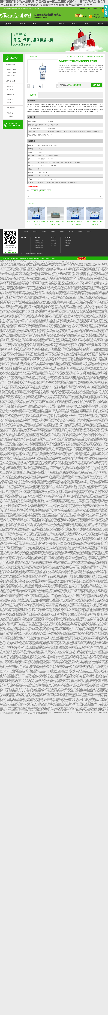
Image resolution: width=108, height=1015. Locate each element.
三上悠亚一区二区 (56, 432)
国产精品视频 (23, 297)
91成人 (16, 334)
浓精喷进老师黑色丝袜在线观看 (78, 287)
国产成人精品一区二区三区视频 (19, 500)
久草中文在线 (95, 263)
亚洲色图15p (100, 268)
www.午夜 (58, 272)
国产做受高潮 (88, 278)
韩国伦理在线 (66, 596)
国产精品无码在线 (50, 311)
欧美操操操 (26, 283)
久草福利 (87, 320)
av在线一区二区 (39, 348)
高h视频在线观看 (19, 312)
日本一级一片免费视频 (80, 410)
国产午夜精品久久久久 (89, 420)
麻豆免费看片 (52, 278)
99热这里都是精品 (9, 629)
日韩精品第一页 (101, 501)
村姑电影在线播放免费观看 (20, 466)
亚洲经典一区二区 (94, 423)
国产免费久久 (58, 614)
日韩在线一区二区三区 (70, 339)
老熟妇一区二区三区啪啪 (62, 265)
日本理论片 (91, 349)
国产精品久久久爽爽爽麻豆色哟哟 (64, 631)
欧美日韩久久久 (61, 657)
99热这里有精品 (56, 505)
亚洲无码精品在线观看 (46, 556)
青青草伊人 (20, 617)
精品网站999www (28, 424)
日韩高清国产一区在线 (22, 634)
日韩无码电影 (38, 568)
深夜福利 (87, 651)
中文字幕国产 (70, 395)
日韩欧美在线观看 (74, 452)
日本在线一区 (11, 324)
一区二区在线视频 (55, 339)
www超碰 (69, 437)
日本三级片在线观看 (31, 279)
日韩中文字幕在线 (98, 648)
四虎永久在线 (47, 273)
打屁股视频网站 (48, 274)
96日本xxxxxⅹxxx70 (38, 636)
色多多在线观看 (14, 338)
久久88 (67, 567)
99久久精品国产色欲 (20, 471)
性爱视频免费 (93, 667)
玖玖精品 (29, 334)
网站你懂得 (23, 415)
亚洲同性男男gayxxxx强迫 (51, 368)
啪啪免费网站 (57, 560)
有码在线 (12, 325)
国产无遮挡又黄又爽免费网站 (20, 629)
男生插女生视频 (75, 364)
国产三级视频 (37, 305)
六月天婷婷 (101, 405)
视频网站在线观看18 (41, 293)
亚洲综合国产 (48, 523)
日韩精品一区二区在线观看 (62, 468)
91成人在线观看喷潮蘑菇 (80, 428)
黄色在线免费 (16, 412)
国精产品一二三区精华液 (98, 575)
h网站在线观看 (84, 472)
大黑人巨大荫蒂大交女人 (19, 435)
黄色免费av (39, 516)
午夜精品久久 (47, 369)
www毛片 (79, 465)
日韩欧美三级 (16, 486)
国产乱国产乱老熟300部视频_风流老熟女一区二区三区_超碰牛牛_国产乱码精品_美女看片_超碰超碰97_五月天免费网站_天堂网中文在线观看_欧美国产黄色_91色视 (37, 262)
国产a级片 (39, 335)
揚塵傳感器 (10, 102)
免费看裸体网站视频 (13, 478)
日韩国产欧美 (30, 363)
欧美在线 (37, 434)
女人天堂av (52, 374)
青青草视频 (6, 333)
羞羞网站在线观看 (35, 544)
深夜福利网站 (42, 503)
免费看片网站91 (86, 271)
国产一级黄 (13, 430)
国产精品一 (40, 533)
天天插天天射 (99, 391)
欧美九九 (92, 567)
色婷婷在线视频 (28, 523)
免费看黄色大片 (97, 482)
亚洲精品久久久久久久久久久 (49, 575)
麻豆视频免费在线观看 (42, 590)
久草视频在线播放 (72, 300)
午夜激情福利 (36, 319)
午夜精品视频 (18, 537)
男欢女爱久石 (67, 637)
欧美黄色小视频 (101, 533)
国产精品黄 (90, 447)
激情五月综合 (20, 604)
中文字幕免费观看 (61, 582)
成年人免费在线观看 (69, 271)
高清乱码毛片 (10, 593)
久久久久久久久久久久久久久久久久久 (71, 537)
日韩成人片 (19, 505)
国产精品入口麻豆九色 (63, 263)
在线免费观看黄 (94, 434)
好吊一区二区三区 (93, 277)
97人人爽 (69, 451)
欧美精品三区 (80, 669)
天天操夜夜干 (89, 286)
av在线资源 (67, 363)
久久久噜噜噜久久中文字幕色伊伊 (35, 470)
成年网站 (52, 452)
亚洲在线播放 (26, 645)
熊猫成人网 (82, 522)
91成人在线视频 (71, 544)
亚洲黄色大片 (43, 664)
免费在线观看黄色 (88, 538)
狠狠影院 (30, 420)
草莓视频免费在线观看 (22, 444)
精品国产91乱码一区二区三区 (81, 461)
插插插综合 (40, 671)
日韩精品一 (61, 494)
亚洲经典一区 (70, 610)
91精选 (25, 596)
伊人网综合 (83, 433)
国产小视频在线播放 (71, 368)
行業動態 (53, 243)
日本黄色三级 (95, 656)
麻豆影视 (83, 282)
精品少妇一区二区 (50, 519)
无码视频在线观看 (56, 456)
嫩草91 (21, 412)
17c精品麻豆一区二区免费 (74, 282)
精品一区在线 (69, 301)
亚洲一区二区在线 (76, 383)
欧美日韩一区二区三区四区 (10, 376)
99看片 (68, 267)
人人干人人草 (42, 391)
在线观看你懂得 (15, 364)
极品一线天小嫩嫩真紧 (27, 558)
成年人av (72, 485)
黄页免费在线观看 (83, 482)
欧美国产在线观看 (66, 601)
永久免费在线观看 (42, 409)
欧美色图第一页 (61, 542)
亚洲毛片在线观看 (56, 296)
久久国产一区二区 (103, 339)
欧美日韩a (75, 361)
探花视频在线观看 (53, 347)
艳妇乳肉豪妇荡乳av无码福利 (71, 492)
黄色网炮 (79, 306)
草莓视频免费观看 (35, 273)
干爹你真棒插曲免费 (46, 552)
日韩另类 (52, 291)
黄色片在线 (70, 481)
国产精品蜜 (53, 369)
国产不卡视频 (14, 400)
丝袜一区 (27, 311)
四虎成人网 (59, 414)
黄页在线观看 (85, 295)
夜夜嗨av (81, 350)
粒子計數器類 (68, 240)
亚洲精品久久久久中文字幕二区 (87, 411)
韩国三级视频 (33, 534)
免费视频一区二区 (30, 307)
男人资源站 (5, 453)
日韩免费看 (7, 325)
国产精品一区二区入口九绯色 (52, 622)
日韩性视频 (62, 310)
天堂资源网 (56, 336)
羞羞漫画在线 (90, 451)
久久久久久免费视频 (70, 352)
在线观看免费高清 (66, 619)
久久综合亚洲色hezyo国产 (71, 533)
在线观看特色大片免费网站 (13, 366)
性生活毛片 (6, 330)
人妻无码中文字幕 (19, 329)
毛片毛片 (29, 533)
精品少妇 (48, 279)
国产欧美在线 (15, 399)
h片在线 (42, 368)
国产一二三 (4, 652)
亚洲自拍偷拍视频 (44, 310)
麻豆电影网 (11, 293)
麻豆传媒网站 (33, 435)
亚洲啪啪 (61, 580)
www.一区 (101, 387)
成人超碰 (41, 334)
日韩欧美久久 (55, 617)
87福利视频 (33, 458)
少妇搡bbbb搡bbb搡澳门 (9, 549)
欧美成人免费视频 (69, 553)
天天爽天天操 (52, 283)
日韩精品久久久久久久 (88, 542)
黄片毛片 (97, 567)
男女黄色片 (46, 372)
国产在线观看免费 (93, 319)
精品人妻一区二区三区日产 (92, 536)
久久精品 (69, 295)
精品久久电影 (87, 391)
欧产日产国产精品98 (84, 657)
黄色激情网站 (83, 665)
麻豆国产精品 (20, 481)
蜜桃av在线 (8, 515)
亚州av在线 (33, 543)
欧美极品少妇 (87, 412)
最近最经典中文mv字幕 (74, 386)
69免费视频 (46, 452)
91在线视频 (28, 406)
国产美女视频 (91, 461)
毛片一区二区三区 (96, 338)
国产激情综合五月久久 (72, 669)
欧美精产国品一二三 (42, 302)
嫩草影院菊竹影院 (100, 312)
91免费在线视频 (67, 439)
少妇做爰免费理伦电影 (32, 500)
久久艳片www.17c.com (12, 520)
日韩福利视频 (19, 320)
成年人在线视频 (101, 276)
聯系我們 (100, 23)
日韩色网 (7, 286)
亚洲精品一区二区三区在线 (54, 610)
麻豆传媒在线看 (34, 622)
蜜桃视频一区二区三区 (65, 357)
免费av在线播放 (60, 645)
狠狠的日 (10, 292)
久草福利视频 (88, 345)
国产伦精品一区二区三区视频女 (36, 454)
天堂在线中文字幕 (91, 508)
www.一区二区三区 (83, 430)
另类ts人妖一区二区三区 (82, 276)
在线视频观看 (78, 589)
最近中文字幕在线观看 (26, 509)
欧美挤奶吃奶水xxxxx (46, 265)
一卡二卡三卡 (4, 344)
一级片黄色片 (51, 286)
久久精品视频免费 (87, 594)
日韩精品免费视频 (95, 486)
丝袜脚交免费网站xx (8, 295)
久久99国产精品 (32, 536)
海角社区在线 (54, 657)
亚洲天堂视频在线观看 (40, 303)
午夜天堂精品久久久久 (100, 388)
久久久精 (83, 499)
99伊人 (25, 661)
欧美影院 (38, 496)
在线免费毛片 (38, 442)
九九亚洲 (93, 317)
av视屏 (2, 371)
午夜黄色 (2, 286)
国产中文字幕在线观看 (65, 590)
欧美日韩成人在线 (26, 529)
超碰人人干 (10, 529)
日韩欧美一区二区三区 (24, 665)
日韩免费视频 (75, 283)
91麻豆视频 (76, 430)
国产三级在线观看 (28, 604)
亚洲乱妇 (80, 608)
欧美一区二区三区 (32, 364)
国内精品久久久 (59, 268)
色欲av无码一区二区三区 (88, 648)
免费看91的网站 (21, 662)
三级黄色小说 (51, 326)
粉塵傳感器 (10, 99)
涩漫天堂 (8, 628)
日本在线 (34, 590)
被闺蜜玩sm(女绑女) (20, 411)
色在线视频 (23, 271)
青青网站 (101, 670)
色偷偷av (81, 271)
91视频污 (100, 410)
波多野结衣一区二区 (73, 497)
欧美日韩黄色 (10, 358)
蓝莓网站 (63, 272)
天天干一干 (14, 388)
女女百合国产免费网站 (18, 295)
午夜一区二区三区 (19, 675)
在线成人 (26, 420)
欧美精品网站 (31, 568)
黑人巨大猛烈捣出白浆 (29, 395)
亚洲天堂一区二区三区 (12, 481)
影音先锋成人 (80, 307)
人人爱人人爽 (83, 562)
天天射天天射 (47, 330)
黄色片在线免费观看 (13, 316)
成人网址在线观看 (5, 563)
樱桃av (63, 533)
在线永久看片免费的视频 (60, 495)
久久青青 (19, 543)
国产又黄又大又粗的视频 (77, 412)
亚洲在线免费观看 (42, 551)
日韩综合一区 (44, 577)
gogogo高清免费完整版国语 (96, 607)
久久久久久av (95, 362)
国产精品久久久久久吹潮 (94, 293)
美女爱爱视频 (43, 388)
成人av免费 (13, 444)
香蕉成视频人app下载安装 (33, 391)
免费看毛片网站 (68, 392)
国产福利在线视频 (19, 414)
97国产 (40, 437)
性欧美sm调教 (13, 426)
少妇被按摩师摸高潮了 (22, 317)
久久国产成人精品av (44, 665)
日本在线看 (92, 511)
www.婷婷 (95, 449)
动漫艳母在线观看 (69, 542)
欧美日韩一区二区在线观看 (96, 418)
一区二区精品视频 (76, 458)
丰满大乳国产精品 (96, 466)
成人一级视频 (68, 510)
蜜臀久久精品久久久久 (33, 284)
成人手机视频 (29, 580)
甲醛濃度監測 (35, 190)
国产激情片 (101, 516)
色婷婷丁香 (39, 286)
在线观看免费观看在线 (33, 508)
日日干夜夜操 (11, 300)
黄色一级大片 (37, 397)
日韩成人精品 (19, 393)
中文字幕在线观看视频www (85, 587)
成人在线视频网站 (12, 639)
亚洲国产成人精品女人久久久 (26, 432)
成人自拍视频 (57, 395)
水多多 (64, 399)
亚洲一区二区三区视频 (69, 336)
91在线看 (26, 284)
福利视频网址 (68, 558)
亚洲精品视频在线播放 (41, 637)
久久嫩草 (69, 617)
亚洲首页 (3, 548)
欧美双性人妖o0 (76, 402)
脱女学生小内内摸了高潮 (42, 364)
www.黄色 (87, 328)
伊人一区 (84, 481)
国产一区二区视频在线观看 (29, 647)
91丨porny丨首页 (76, 311)
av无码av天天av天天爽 (102, 380)
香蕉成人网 (12, 556)
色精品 (65, 335)
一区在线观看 (38, 393)
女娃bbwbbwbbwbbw (13, 656)
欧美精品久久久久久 (86, 548)
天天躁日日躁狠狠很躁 (100, 290)
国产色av (65, 518)
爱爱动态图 (24, 334)
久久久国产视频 (49, 316)
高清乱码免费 (20, 560)
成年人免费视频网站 (58, 334)
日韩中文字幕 (32, 309)
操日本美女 (83, 265)
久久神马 (10, 272)
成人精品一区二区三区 (97, 506)
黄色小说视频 (36, 614)
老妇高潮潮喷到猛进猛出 (5, 577)
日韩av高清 (6, 368)
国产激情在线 (97, 392)
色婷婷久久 (85, 582)
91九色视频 (85, 277)
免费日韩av (11, 287)
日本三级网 (102, 666)
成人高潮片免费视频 (4, 273)
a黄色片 (104, 402)
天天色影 (101, 495)
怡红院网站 (104, 278)
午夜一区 (25, 513)
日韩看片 (56, 452)
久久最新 (92, 470)
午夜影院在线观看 (37, 552)
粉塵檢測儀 (67, 243)
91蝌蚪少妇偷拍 (65, 500)
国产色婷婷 (103, 328)
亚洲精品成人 (5, 539)
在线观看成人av (102, 414)
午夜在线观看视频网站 (32, 377)
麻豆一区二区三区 (32, 513)
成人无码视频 (44, 539)
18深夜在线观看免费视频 (19, 358)
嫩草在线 (22, 424)
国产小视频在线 (56, 354)
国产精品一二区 (52, 638)
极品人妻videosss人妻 (81, 596)
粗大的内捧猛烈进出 (51, 468)
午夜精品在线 (35, 297)
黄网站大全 (67, 312)
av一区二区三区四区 (34, 664)
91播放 (80, 295)
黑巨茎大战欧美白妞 (77, 449)
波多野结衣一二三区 (45, 472)
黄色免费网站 (11, 331)
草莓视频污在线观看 (61, 433)
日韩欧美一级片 (42, 542)
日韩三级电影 (24, 601)
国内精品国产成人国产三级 (23, 527)
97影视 (30, 340)
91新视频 (46, 321)
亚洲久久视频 (96, 421)
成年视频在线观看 (45, 350)
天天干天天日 (56, 541)
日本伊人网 (2, 338)
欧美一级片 (68, 296)
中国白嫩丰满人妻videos (12, 303)
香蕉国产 (34, 516)
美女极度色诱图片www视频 (15, 385)
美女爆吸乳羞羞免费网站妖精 (43, 416)
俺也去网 (52, 667)
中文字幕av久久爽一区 (90, 445)
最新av (15, 579)
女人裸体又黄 (89, 310)
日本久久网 (37, 265)
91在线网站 (44, 286)
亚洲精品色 (37, 368)
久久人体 (9, 264)
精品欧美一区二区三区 (39, 670)
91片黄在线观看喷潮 (81, 387)
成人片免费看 (101, 489)
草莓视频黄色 (3, 328)
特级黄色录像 (37, 433)
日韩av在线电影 (41, 377)
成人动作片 (65, 397)
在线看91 (97, 344)
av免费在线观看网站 (18, 586)
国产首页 (46, 528)
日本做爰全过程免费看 (63, 418)
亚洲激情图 (53, 264)
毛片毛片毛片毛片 (92, 361)
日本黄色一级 (51, 593)
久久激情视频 (52, 572)
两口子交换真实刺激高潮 (69, 391)
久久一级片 (36, 575)
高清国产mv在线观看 (74, 411)
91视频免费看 (80, 338)
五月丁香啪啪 (25, 274)
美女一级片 (42, 421)
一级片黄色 (79, 363)
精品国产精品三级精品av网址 (94, 415)
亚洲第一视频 (60, 367)
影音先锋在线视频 (13, 527)
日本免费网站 (36, 316)
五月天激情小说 (79, 603)
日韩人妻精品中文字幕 (55, 510)
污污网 (97, 530)
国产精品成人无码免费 (99, 287)
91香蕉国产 (57, 326)
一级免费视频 (68, 283)
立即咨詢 (96, 85)
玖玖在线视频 (18, 584)
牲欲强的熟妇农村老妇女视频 (66, 568)
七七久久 (21, 425)
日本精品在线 (71, 321)
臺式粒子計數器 (11, 76)
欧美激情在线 (76, 613)
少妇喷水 (12, 563)
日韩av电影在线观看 (61, 368)
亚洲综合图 (92, 459)
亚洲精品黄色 (77, 581)
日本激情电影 (9, 610)
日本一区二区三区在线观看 (42, 283)
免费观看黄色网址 (33, 302)
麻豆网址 (13, 411)
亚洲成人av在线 (73, 549)
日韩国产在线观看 (90, 283)
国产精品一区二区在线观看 (44, 604)
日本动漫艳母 (16, 572)
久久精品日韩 (33, 290)
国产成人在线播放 (28, 269)
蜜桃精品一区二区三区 (100, 321)
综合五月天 (5, 566)
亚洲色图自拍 (32, 283)
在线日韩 (21, 456)
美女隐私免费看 (97, 674)
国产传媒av (42, 529)
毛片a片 (30, 571)
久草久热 (82, 613)
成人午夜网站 (61, 516)
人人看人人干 (8, 371)
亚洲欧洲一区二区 (34, 358)
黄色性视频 (30, 497)
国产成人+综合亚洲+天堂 (76, 609)
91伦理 (87, 627)
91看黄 (91, 399)
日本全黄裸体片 (45, 393)
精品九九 (56, 509)
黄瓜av (73, 584)
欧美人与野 (76, 553)
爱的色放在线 (53, 470)
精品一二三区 (22, 600)
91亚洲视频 (100, 319)
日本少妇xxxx (8, 288)
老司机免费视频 (42, 519)
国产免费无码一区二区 (55, 579)
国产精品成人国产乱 (72, 604)
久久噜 (1, 491)
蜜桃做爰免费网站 (100, 553)
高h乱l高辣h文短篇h (31, 271)
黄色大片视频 (68, 310)
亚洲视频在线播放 (93, 276)
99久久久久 (18, 651)
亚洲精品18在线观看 (39, 300)
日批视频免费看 (66, 401)
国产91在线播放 (103, 472)
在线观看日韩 (60, 566)
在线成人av (93, 543)
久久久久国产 (4, 306)
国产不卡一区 (79, 541)
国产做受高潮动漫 (79, 560)
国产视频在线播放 (76, 536)
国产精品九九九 (20, 631)
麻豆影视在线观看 (41, 473)
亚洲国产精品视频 (57, 293)
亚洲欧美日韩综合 (23, 399)
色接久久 (84, 634)
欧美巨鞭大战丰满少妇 (92, 537)
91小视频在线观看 (77, 481)
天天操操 (20, 628)
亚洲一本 (25, 377)
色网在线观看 (103, 542)
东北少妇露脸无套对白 (17, 598)
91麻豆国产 (24, 468)
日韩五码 (47, 501)
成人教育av (74, 366)
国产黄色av (76, 456)
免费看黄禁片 (79, 648)
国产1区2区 (80, 335)
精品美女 (90, 281)
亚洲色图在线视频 (55, 637)
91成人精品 (26, 481)
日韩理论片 (97, 499)
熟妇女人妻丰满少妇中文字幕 (38, 314)
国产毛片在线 (68, 420)
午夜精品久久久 (67, 412)
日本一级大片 (66, 268)
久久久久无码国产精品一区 (45, 553)
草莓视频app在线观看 (66, 315)
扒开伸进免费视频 (57, 423)
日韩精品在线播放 (9, 309)
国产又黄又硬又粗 (13, 463)
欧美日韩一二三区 (11, 320)
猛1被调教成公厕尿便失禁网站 (11, 380)
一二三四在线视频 (82, 372)
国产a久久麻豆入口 (6, 388)
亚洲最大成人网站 (40, 586)
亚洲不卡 (28, 646)
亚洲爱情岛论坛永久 (21, 376)
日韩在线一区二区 (96, 292)
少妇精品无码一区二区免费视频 (55, 525)
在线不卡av (80, 316)
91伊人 (82, 402)
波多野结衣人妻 (38, 373)
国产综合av (11, 485)
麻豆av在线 (54, 306)
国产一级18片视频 (96, 585)
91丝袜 (54, 381)
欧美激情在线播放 (75, 267)
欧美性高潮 (49, 366)
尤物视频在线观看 (39, 546)
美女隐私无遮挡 (67, 445)
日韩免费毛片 (41, 549)
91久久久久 (20, 522)
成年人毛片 (99, 622)
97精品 (86, 263)
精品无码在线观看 (16, 552)
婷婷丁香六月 (30, 670)
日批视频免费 (69, 361)
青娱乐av (34, 471)
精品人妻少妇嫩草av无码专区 (88, 639)
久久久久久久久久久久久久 (62, 638)
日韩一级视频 (28, 333)
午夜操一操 (48, 574)
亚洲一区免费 (104, 480)
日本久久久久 (29, 276)
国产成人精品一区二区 (76, 634)
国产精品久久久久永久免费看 (51, 605)
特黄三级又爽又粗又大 (32, 267)
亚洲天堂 (28, 415)
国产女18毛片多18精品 (99, 448)
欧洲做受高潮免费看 (78, 468)
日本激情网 (97, 317)
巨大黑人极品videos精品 (80, 580)
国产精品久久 (68, 538)
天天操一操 (78, 424)
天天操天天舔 (64, 505)
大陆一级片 (86, 342)
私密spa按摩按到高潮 (21, 363)
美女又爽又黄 (98, 471)
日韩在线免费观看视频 (30, 496)
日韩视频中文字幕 (18, 359)
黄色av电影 (36, 432)
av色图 (69, 309)
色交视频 (42, 672)
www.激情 (38, 382)
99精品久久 (39, 486)
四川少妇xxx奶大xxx (77, 539)
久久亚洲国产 (16, 510)
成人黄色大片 (26, 393)
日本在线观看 (49, 457)
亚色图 (17, 283)
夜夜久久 (32, 480)
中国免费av (32, 387)
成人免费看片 (25, 320)
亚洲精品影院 (77, 655)
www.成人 (24, 305)
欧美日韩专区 (86, 467)
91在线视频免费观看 (12, 618)
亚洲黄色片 (12, 322)
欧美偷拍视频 (101, 372)
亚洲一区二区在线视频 (7, 347)
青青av (62, 445)
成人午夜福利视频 (38, 518)
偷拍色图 (11, 432)
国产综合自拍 (48, 632)
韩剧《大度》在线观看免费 (43, 374)
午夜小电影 (83, 292)
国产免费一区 (26, 456)
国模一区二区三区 (93, 330)
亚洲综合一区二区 (41, 560)
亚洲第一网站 (14, 627)
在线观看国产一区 (74, 527)
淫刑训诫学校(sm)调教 (50, 297)
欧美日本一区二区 (103, 357)
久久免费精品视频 (52, 582)
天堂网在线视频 (95, 331)
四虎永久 (41, 273)
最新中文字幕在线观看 (100, 420)
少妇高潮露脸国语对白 (38, 620)
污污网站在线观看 (81, 409)
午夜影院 (20, 303)
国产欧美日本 (64, 423)
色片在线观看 (5, 287)
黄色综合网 (59, 269)
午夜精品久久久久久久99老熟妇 (51, 352)
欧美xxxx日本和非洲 (35, 594)
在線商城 (82, 8)
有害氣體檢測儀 (10, 108)
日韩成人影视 (46, 437)
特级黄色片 (59, 532)
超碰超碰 (68, 475)
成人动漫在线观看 (66, 288)
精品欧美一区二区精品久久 (59, 461)
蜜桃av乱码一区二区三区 (29, 613)
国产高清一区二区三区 (56, 279)
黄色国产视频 (59, 440)
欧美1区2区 (52, 629)
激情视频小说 (8, 543)
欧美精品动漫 (99, 367)
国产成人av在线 (62, 402)
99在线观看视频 (39, 429)
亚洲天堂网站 (86, 330)
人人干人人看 (12, 414)
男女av (10, 454)
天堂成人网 (24, 505)
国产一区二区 (89, 306)
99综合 (52, 267)
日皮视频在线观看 (30, 401)
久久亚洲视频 (49, 423)
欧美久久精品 (101, 598)
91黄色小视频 (34, 459)
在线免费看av (23, 483)
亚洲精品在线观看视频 (56, 499)
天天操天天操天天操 (54, 322)
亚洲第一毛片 (7, 570)
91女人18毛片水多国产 (27, 430)
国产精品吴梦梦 (70, 433)
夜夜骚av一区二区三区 (18, 613)
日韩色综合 (16, 494)
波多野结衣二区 (102, 423)
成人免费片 (42, 325)
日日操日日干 (13, 631)
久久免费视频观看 (43, 284)
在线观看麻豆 (12, 503)
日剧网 (78, 279)
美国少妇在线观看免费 (35, 352)
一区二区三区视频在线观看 (81, 504)
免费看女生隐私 (33, 465)
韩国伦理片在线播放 (83, 527)
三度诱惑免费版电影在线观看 (42, 281)
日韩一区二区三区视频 (6, 382)
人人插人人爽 (79, 305)
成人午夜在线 (65, 373)
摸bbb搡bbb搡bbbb (71, 293)
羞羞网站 (19, 639)
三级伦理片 (91, 448)
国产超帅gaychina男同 (21, 476)
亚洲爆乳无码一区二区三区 (61, 435)
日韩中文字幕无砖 (42, 570)
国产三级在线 (41, 463)
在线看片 (54, 599)
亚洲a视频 (31, 665)
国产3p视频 (67, 287)
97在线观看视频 (28, 268)
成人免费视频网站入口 (15, 506)
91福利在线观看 (56, 366)
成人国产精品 (42, 296)
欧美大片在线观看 (42, 320)
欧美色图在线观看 (72, 435)
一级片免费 (6, 551)
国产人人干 (27, 355)
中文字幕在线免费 (12, 296)
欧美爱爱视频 (91, 456)
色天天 (97, 459)
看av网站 (55, 399)
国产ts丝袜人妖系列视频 (45, 292)
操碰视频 (105, 632)
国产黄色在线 (92, 477)
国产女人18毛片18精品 (82, 503)
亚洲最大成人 (103, 615)
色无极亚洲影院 (10, 265)
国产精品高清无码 (24, 409)
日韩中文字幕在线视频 (36, 520)
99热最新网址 (101, 449)
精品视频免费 (78, 425)
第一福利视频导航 (10, 585)
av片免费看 (54, 300)
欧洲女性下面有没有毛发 (33, 566)
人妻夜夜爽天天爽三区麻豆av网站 (74, 421)
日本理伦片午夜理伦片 (19, 585)
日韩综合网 (39, 600)
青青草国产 (100, 438)
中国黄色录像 (29, 619)
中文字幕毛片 (64, 276)
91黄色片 (28, 483)
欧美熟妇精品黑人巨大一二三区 (30, 369)
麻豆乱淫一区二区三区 (17, 513)
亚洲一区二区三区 (27, 641)
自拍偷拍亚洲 (84, 579)
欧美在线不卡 (3, 475)
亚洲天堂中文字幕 (60, 548)
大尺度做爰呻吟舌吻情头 (50, 272)
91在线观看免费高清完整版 (50, 420)
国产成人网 (29, 319)
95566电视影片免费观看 (97, 587)
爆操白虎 (11, 359)
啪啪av (12, 392)
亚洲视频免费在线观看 (47, 506)
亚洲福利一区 (40, 476)
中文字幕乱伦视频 (65, 354)
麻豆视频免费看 (46, 291)
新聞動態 (53, 240)
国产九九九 (103, 293)
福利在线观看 (58, 629)
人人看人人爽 (59, 373)
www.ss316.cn (54, 258)
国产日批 (14, 264)
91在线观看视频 (44, 449)
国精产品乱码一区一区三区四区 (68, 326)
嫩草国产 (70, 303)
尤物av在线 (82, 320)
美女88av (4, 284)
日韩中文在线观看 (95, 541)
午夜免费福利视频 (51, 331)
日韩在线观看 (92, 296)
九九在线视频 (50, 497)
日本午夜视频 (97, 544)
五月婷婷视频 (21, 314)
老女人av (83, 516)
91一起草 (29, 291)
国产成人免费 (93, 297)
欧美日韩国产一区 (80, 423)
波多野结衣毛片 (82, 492)
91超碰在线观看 (103, 433)
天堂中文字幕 (101, 593)
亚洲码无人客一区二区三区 (54, 359)
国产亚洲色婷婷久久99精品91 (66, 362)
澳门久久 (83, 536)
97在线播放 (100, 274)
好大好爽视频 (44, 426)
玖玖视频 (55, 542)
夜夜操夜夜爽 (29, 298)
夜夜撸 (17, 574)
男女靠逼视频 (75, 322)
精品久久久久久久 (11, 511)
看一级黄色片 (30, 553)
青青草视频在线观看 (98, 647)
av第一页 (36, 336)
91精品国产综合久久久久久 (65, 429)
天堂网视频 (74, 367)
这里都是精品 (35, 296)
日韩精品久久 (59, 397)
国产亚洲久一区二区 (8, 297)
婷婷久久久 (35, 420)
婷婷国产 (51, 504)
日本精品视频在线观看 (70, 424)
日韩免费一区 (73, 324)
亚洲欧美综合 (71, 476)
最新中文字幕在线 (86, 298)
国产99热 (21, 293)
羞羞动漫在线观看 (34, 355)
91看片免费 (88, 566)
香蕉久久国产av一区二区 (49, 636)
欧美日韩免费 (15, 443)
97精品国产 (53, 631)
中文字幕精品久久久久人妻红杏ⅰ (72, 477)
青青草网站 (47, 412)
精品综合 (9, 475)
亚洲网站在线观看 (57, 561)
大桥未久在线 (62, 553)
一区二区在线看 (31, 591)
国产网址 (67, 374)
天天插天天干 (50, 590)
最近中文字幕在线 (43, 263)
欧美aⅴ (48, 637)
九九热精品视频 (103, 334)
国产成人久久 (93, 342)
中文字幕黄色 (94, 586)
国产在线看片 (64, 295)
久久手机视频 (45, 387)
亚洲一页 (23, 580)
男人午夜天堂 (75, 508)
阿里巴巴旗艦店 (92, 8)
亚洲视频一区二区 (6, 637)
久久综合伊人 (90, 383)
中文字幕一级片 (29, 561)
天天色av (74, 303)
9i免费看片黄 (21, 515)
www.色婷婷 (34, 674)
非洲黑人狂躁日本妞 (67, 302)
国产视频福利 (104, 429)
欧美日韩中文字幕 (32, 449)
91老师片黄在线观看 (20, 328)
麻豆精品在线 (64, 506)
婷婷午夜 (41, 355)
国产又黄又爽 (47, 439)
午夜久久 (51, 509)
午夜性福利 (91, 524)
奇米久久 (65, 473)
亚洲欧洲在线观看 (39, 451)
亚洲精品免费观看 (53, 281)
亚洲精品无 (74, 437)
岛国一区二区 (56, 340)
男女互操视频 (25, 359)
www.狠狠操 (14, 619)
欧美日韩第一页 (84, 319)
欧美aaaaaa (91, 657)
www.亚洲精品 (9, 645)
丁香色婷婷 (99, 504)
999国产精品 (25, 278)
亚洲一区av (94, 599)
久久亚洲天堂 (10, 335)
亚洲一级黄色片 (90, 428)
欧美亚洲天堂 (58, 288)
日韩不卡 (42, 501)
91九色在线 (105, 412)
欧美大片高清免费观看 (51, 391)
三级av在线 (50, 333)
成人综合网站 (56, 314)
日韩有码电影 (71, 274)
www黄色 (71, 468)
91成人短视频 (33, 662)
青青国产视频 (88, 629)
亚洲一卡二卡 (87, 272)
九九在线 (90, 371)
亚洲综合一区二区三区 (71, 639)
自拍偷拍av (42, 650)
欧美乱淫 (43, 679)
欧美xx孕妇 (82, 563)
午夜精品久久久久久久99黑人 (43, 499)
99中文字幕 (71, 284)
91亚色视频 (91, 314)
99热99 (87, 382)
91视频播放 (2, 628)
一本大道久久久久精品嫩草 (55, 315)
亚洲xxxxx (74, 566)
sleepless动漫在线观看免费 (25, 677)
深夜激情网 (103, 267)
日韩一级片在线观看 (47, 471)
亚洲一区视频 (16, 272)
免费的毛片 (39, 471)
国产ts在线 (51, 495)
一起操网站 (95, 495)
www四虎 (14, 591)
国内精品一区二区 (27, 605)
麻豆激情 (97, 497)
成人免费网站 (15, 382)
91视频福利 (77, 457)
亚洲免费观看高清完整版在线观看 (67, 636)
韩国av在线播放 (22, 316)
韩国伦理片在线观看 (89, 405)
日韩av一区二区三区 (25, 623)
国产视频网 (91, 520)
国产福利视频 (48, 432)
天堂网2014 (35, 549)
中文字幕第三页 (62, 487)
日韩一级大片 (63, 366)
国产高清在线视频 (9, 315)
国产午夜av (47, 430)
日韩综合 (38, 349)
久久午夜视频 (92, 613)
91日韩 (9, 598)
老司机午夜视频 (46, 647)
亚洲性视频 (44, 666)
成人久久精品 (25, 472)
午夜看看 (84, 306)
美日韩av (100, 492)
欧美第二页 (17, 580)
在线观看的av (15, 448)
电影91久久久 (60, 300)
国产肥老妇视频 (65, 447)
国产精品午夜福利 (20, 268)
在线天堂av (66, 599)
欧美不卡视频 (70, 642)
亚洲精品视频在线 (11, 328)
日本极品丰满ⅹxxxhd (16, 319)
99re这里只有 (78, 326)
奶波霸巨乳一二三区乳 (29, 421)
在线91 (101, 619)
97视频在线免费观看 (21, 307)
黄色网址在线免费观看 (14, 368)
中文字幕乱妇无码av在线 (7, 435)
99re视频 (39, 381)
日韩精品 (41, 264)
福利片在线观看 (50, 388)
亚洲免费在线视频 (41, 362)
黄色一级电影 (25, 385)
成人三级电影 (82, 513)
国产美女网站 (41, 491)
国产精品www (101, 558)
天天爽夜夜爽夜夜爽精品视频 (8, 428)
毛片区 (29, 362)
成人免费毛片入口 (43, 582)
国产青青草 (56, 568)
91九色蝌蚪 (14, 610)
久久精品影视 (53, 478)
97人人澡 (44, 373)
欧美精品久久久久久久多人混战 (35, 317)
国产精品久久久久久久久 (10, 352)
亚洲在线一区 (86, 296)
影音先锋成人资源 (15, 548)
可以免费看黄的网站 (16, 440)
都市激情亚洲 (70, 506)
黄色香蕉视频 (38, 307)
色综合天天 (19, 391)
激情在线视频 (14, 301)
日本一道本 (31, 442)
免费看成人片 (82, 473)
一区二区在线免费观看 (12, 284)
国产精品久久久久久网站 (92, 509)
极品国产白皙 (87, 350)
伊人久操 (83, 476)
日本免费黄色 (85, 514)
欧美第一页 (68, 372)
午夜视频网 (90, 303)
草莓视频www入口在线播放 (61, 430)
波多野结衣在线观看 (17, 532)
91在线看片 (37, 563)
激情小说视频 (49, 608)
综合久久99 (93, 553)
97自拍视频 (53, 367)
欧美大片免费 (64, 338)
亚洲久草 (58, 665)
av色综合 (45, 378)
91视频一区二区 (52, 675)
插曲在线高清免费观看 (15, 271)
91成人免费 (16, 324)
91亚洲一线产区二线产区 (48, 677)
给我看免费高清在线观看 (62, 438)
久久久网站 (57, 421)
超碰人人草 (89, 575)
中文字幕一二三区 (4, 414)
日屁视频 (38, 466)
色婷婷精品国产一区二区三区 (6, 340)
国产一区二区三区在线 (43, 459)
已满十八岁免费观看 (60, 372)
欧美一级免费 (91, 518)
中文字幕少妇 (13, 570)
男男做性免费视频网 (51, 609)
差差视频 (54, 662)
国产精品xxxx (10, 282)
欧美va (55, 626)
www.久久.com (8, 604)
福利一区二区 (9, 571)
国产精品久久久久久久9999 (91, 348)
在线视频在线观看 (73, 263)
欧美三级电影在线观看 (46, 306)
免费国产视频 (16, 343)
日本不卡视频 (100, 358)
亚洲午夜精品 (74, 519)
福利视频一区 (103, 513)
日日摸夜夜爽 (44, 563)
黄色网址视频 (62, 587)
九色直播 (30, 353)
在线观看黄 (78, 293)
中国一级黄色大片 (54, 451)
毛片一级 (67, 513)
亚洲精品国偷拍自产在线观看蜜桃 (26, 357)
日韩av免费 (32, 425)
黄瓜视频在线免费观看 (36, 492)
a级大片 (84, 344)
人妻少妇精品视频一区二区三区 (98, 546)
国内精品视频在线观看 (23, 309)
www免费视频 (68, 388)
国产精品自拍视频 (49, 380)
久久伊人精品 (64, 661)
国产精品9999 (31, 354)
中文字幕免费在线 (71, 286)
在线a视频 (35, 430)
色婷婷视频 (92, 269)
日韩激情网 (36, 321)
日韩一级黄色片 (87, 444)
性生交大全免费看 (100, 342)
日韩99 (45, 562)
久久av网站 (86, 525)
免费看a (21, 283)
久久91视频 (68, 579)
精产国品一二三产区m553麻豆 (33, 350)
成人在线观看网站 (88, 623)
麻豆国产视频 (14, 594)
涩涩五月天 (94, 372)
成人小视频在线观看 (32, 504)
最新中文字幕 (102, 288)
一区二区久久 (19, 442)
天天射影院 (10, 510)
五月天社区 (92, 476)
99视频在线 (13, 467)
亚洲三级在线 (18, 504)
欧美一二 (102, 439)
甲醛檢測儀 (10, 113)
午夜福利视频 (87, 470)
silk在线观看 (54, 642)
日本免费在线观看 (61, 333)
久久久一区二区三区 (38, 631)
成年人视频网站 (70, 319)
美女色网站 (90, 432)
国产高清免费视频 (37, 383)
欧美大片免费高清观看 (74, 374)
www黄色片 (87, 402)
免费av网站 (74, 340)
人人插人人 (34, 651)
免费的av (63, 528)
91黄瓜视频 (59, 399)
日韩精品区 (47, 411)
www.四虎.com (59, 264)
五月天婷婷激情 (14, 637)
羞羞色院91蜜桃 (64, 353)
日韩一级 (10, 499)
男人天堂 (78, 328)
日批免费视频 (99, 624)
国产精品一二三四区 (61, 642)
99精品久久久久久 (57, 378)
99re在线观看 (73, 475)
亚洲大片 (67, 547)
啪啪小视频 (4, 264)
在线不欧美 (33, 406)
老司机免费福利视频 (49, 363)
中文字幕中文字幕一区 (31, 633)
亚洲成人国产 (103, 496)
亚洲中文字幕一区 (52, 361)
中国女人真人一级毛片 (90, 465)
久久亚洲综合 (5, 471)
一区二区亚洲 (43, 628)
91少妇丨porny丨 (84, 595)
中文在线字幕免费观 (96, 443)
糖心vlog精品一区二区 (60, 511)
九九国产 (77, 404)
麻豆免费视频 (21, 594)
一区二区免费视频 (16, 587)
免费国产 (6, 499)
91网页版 (62, 405)
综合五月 (49, 458)
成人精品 (61, 622)
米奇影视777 (91, 347)
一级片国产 (45, 347)
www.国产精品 (78, 679)
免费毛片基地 (40, 528)
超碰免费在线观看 (4, 316)
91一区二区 (38, 577)
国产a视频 (103, 523)
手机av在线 (104, 463)
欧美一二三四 (16, 459)
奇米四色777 (41, 439)
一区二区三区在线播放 (69, 490)
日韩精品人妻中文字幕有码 (77, 420)
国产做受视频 (4, 292)
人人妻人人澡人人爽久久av (12, 522)
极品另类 (105, 371)
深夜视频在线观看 (54, 411)
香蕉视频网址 (9, 528)
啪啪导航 (33, 295)
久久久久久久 (8, 444)
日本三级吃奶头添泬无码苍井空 (94, 528)
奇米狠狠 (88, 481)
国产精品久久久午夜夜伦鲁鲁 (19, 622)
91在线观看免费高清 (19, 269)
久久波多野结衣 (68, 509)
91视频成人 (71, 353)
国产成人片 (89, 274)
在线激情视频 (101, 279)
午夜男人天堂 (28, 503)
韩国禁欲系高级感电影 (39, 272)
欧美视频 (66, 504)
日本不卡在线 (32, 457)
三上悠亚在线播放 (15, 424)
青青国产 (98, 335)
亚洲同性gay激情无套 (79, 561)
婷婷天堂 (78, 373)
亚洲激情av (54, 471)
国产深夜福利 (39, 435)
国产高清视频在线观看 (71, 598)
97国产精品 (20, 400)
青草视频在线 (29, 487)
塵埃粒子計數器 (10, 64)
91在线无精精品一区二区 (37, 677)
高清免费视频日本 (4, 367)
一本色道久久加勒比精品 (28, 437)
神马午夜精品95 (68, 657)
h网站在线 (93, 298)
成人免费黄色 (44, 466)
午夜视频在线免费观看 (85, 406)
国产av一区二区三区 (60, 283)
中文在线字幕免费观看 (65, 320)
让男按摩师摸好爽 (37, 494)
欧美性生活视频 (97, 519)
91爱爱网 (13, 434)
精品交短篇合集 (31, 525)
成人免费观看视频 (85, 321)
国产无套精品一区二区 (44, 322)
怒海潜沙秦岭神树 (80, 352)
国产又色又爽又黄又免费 (68, 277)
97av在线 (2, 561)
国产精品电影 (3, 302)
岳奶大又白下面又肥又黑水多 (20, 373)
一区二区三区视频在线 (74, 333)
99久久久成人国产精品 (34, 311)
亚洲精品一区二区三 (97, 485)
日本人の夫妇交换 (72, 470)
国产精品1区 (6, 361)
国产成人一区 (101, 661)
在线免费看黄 (44, 276)
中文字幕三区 (56, 390)
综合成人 (52, 430)
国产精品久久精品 (94, 516)
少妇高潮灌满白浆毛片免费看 (32, 325)
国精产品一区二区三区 (95, 614)
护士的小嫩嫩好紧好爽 (75, 551)
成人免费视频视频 (86, 475)
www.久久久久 (89, 284)
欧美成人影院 (21, 445)
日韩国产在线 (29, 471)
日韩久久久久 (104, 301)
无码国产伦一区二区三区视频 (23, 352)
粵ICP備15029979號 (39, 258)
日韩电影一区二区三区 (12, 349)
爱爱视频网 (49, 634)
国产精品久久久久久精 (7, 276)
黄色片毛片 (38, 595)
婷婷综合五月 (100, 539)
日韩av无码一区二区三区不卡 (26, 494)
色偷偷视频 (81, 486)
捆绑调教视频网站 (94, 641)
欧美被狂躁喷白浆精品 (81, 368)
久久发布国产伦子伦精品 (51, 503)
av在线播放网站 (96, 432)
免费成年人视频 (77, 426)
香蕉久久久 (27, 490)
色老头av (32, 456)
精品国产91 (8, 338)
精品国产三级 (83, 600)
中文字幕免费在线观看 (12, 314)
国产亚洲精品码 (82, 283)
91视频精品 (33, 333)
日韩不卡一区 (93, 382)
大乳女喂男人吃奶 (4, 432)
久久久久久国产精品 (103, 536)
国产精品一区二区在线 (23, 348)
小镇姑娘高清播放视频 (66, 325)
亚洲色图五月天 (37, 617)
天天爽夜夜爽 (95, 566)
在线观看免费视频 (84, 458)
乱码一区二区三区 (28, 541)
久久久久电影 (88, 268)
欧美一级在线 (93, 358)
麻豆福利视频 (67, 273)
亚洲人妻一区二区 (50, 288)
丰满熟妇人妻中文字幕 (33, 656)
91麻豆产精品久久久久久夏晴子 (12, 487)
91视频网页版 (84, 383)
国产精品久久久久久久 (9, 490)
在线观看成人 (12, 407)
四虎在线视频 (3, 335)
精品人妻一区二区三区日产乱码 (100, 457)
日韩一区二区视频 (96, 453)
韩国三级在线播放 (96, 551)
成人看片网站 (8, 291)
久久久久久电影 (37, 357)
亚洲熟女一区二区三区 (60, 524)
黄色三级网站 (39, 613)
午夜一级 (68, 646)
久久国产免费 (3, 593)
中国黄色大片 (69, 449)
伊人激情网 (42, 311)
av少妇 (86, 495)
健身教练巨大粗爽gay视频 (23, 282)
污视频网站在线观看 (95, 478)
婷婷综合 (16, 293)
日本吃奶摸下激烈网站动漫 (49, 271)
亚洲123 (19, 301)
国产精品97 (76, 274)
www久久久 (102, 281)
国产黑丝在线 (11, 419)
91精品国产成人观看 (83, 281)
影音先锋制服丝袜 (84, 333)
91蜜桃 (12, 642)
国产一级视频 (59, 604)
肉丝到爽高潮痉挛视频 (92, 419)
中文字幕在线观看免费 (15, 495)
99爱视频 (21, 344)
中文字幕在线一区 (100, 445)
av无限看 (62, 336)
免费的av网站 (46, 476)
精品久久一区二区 (78, 454)
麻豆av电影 (13, 475)
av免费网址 (36, 561)
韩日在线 (61, 439)
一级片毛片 (67, 405)
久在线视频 (26, 382)
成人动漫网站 (96, 333)
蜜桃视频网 (76, 350)
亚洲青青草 (48, 653)
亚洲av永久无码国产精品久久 (34, 426)
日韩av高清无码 (23, 497)
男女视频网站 (90, 568)
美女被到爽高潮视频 (4, 457)
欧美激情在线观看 (47, 486)
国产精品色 (72, 428)
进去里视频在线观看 (97, 306)
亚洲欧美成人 (64, 328)
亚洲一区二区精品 (53, 358)
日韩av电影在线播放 (60, 586)
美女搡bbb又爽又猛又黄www (85, 390)
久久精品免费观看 (76, 445)
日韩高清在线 (85, 371)
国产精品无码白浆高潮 (86, 510)
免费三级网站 (85, 647)
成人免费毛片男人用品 (81, 286)
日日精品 (17, 404)
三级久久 (78, 595)
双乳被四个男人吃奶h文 (92, 628)
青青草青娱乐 (94, 325)
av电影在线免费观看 (43, 268)
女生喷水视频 (68, 381)
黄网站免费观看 (21, 636)
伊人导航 (23, 325)
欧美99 (69, 380)
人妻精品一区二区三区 (13, 433)
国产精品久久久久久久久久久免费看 (86, 572)
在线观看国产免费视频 (85, 567)
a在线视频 (31, 359)
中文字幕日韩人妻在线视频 (50, 646)
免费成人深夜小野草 (28, 312)
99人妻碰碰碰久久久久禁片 (23, 290)
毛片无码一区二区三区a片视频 (19, 298)
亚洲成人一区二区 (59, 465)
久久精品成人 (81, 487)
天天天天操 (72, 404)
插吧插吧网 (104, 315)
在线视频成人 (11, 396)
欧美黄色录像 (11, 420)
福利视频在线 (99, 426)
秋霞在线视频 (58, 598)
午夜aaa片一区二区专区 (96, 264)
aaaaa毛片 (99, 265)
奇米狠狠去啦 (92, 352)
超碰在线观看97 (71, 328)
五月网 (12, 612)
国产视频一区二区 (32, 330)
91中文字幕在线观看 (47, 414)
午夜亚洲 (87, 477)
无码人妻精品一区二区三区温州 (7, 263)
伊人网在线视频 (14, 369)
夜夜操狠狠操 (84, 518)
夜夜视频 (11, 342)
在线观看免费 (49, 344)
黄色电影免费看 (59, 501)
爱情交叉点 (46, 444)
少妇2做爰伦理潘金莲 (90, 530)
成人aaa (87, 499)
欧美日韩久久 (103, 363)
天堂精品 (49, 302)
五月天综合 (28, 459)
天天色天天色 (36, 268)
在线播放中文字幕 (34, 448)
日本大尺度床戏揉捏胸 (55, 476)
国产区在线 (8, 434)
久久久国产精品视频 (90, 367)
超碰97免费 (93, 377)
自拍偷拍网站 (96, 374)
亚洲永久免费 (35, 676)
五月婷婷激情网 (46, 557)
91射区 (10, 605)
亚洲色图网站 (82, 400)
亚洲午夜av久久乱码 (32, 278)
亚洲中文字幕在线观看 (85, 353)
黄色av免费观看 (60, 369)
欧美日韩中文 (83, 311)
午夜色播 (20, 369)
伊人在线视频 (58, 593)
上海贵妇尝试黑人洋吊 (67, 572)
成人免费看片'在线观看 (54, 310)
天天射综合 (22, 574)
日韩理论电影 (63, 286)
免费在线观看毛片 (5, 321)
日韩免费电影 (8, 594)
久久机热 (78, 317)
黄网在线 (71, 329)
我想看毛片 (70, 350)
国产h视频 (76, 567)
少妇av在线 (73, 515)
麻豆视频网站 (52, 301)
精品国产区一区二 (76, 624)
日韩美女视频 (20, 463)
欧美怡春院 (17, 664)
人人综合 (99, 407)
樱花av (99, 315)
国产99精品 (39, 291)
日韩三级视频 (56, 429)
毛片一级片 (70, 359)
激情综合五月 (63, 656)
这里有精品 (78, 499)
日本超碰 (83, 445)
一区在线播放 (17, 632)
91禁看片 (8, 322)
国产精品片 (2, 434)
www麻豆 (88, 516)
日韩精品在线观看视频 (30, 326)
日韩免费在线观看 (85, 381)
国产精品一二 (23, 453)
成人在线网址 (61, 608)
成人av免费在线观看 (99, 470)
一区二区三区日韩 (58, 508)
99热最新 (12, 381)
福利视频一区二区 (46, 401)
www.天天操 (100, 305)
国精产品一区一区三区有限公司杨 (93, 301)
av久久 (40, 487)
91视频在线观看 (49, 377)
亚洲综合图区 (17, 614)
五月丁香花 (73, 371)
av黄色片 (53, 447)
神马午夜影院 (74, 617)
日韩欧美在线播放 (20, 333)
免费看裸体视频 (92, 322)
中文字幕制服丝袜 (18, 437)
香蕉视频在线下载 (16, 281)
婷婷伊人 (96, 315)
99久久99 (84, 449)
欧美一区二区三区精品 (50, 406)
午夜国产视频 (65, 284)
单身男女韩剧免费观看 (61, 278)
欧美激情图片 (66, 626)
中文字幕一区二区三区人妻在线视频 (23, 419)
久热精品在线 (27, 586)
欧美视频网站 (38, 591)
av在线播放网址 (29, 671)
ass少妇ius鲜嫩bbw (98, 657)
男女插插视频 (103, 368)
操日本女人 (57, 404)
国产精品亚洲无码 (21, 452)
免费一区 (44, 287)
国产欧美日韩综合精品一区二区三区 (29, 467)
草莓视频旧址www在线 (59, 386)
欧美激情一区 (62, 311)
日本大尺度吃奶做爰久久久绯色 (70, 376)
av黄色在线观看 (9, 307)
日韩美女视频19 (8, 538)
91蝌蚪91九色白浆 (25, 639)
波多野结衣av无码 (31, 281)
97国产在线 (20, 567)
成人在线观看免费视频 (22, 658)
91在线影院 (59, 284)
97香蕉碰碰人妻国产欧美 (65, 340)
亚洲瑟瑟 (11, 286)
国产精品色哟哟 (60, 420)
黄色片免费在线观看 (76, 510)
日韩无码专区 (12, 330)
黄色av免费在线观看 (72, 291)
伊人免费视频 (33, 347)
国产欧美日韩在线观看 (10, 278)
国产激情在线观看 (35, 641)
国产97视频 (33, 291)
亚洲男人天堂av (96, 284)
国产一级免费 (80, 340)
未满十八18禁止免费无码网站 (24, 546)
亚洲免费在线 (55, 376)
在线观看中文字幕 (35, 344)
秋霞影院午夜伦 (21, 618)
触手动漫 (103, 277)
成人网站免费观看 (77, 459)
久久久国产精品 (8, 465)
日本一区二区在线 (93, 279)
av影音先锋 (81, 565)
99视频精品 (16, 497)
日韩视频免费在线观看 (87, 463)
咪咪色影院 (19, 388)
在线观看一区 (15, 390)
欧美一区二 (50, 354)
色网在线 (56, 311)
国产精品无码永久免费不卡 (74, 265)
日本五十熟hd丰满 (54, 620)
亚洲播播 (65, 367)
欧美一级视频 (30, 272)
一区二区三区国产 (95, 272)
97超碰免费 (52, 533)
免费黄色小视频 (100, 297)
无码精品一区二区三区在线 (20, 482)
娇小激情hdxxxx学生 (35, 679)
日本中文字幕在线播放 (86, 501)
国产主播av (10, 279)
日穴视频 (93, 290)
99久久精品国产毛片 (101, 361)
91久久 (10, 551)
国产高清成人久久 (86, 363)
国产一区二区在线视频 (41, 366)
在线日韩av (85, 334)
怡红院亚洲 (53, 312)
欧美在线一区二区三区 (61, 496)
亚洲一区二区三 (59, 290)
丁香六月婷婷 (67, 324)
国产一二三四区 (20, 570)
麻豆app (62, 335)
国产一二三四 (82, 268)
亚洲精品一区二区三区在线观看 (31, 367)
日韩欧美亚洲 (72, 500)
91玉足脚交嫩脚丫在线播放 (41, 525)
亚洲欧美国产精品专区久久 (62, 307)
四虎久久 (14, 638)
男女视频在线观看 (69, 582)
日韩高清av (18, 274)
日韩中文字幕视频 (5, 271)
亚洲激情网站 (84, 585)
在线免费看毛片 (33, 410)
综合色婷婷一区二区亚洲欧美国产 (18, 653)
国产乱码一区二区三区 (20, 620)
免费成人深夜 (49, 561)
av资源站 (52, 581)
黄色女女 (101, 434)
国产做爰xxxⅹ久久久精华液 (19, 528)
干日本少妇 (75, 650)
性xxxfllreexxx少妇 (82, 388)
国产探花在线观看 (92, 426)
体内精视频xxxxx (83, 419)
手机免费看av (64, 321)
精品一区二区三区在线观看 (79, 345)
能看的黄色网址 (8, 399)
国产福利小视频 (5, 655)
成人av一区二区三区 (48, 336)
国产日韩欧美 (75, 390)
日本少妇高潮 (23, 324)
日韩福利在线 (55, 458)
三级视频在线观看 (13, 445)
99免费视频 (67, 371)
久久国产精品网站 (94, 282)
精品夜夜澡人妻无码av (59, 603)
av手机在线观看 (54, 647)
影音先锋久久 (73, 273)
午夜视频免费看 (99, 381)
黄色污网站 (64, 274)
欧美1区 (23, 619)
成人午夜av (72, 622)
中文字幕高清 (55, 594)
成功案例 (61, 23)
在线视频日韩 (27, 582)
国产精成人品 (8, 277)
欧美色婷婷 (25, 566)
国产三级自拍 (104, 366)
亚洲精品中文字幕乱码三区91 (14, 542)
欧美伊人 (54, 287)
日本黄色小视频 (23, 396)
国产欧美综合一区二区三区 (89, 307)
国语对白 (74, 680)
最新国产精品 (27, 295)
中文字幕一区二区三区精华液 (95, 354)
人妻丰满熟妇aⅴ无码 (92, 489)
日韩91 (48, 343)
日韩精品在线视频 (48, 461)
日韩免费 (58, 600)
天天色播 (77, 397)
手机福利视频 (36, 487)
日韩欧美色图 (75, 631)
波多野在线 (84, 609)
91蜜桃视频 (30, 532)
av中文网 (69, 656)
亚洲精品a (91, 424)
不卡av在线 (76, 353)
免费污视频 (7, 581)
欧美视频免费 (51, 276)
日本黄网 (54, 414)
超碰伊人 (43, 514)
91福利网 (61, 637)
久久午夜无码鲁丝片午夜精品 (18, 374)
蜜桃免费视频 (72, 354)
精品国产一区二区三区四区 (90, 407)
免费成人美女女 (61, 454)
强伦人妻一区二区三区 (9, 345)
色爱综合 (17, 420)
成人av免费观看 (28, 314)
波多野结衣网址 (74, 396)
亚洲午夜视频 (89, 324)
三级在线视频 (14, 267)
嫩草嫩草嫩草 (75, 310)
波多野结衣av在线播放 (74, 471)
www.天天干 (83, 380)
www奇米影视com (63, 457)
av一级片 (88, 471)
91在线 (92, 363)
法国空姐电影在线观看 (65, 522)
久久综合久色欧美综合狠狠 (89, 557)
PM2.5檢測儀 (10, 86)
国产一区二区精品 (58, 581)
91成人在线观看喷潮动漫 (13, 453)
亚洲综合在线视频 (90, 388)
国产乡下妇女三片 (70, 676)
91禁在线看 (84, 434)
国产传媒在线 (21, 421)
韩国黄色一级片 (77, 633)
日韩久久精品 (71, 426)
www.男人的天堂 (90, 617)
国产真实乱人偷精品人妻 (43, 515)
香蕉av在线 (35, 571)
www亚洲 (27, 407)
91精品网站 (90, 676)
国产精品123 (77, 290)
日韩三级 (78, 418)
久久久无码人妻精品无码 (99, 385)
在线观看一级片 (72, 648)
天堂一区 (91, 376)
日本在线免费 (72, 504)
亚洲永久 (67, 411)
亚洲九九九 (74, 276)
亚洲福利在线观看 (78, 582)
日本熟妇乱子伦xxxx (34, 264)
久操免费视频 (38, 309)
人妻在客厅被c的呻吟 (50, 679)
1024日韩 (75, 612)
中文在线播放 (67, 674)
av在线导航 (42, 305)
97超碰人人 (55, 282)
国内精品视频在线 (44, 675)
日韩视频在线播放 (71, 520)
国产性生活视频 (16, 462)
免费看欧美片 (16, 383)
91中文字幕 (49, 594)
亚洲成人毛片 (47, 470)
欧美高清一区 (69, 278)
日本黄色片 (9, 591)
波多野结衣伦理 (33, 646)
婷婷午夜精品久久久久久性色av (26, 287)
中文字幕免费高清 (5, 558)
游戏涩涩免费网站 (44, 627)
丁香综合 (56, 504)
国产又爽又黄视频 (70, 330)
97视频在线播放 (101, 348)
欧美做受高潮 (23, 632)
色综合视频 (98, 561)
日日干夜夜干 (20, 273)
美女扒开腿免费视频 (89, 473)
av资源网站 (70, 575)
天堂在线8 (61, 565)
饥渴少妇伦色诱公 (61, 646)
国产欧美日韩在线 (34, 548)
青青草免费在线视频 (95, 397)
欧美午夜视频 (101, 325)
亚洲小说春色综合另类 (30, 589)
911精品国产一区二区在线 (101, 473)
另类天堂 (47, 362)
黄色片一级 (70, 430)
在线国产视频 (66, 589)
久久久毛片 (13, 355)
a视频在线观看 (76, 627)
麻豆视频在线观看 (23, 364)
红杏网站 (33, 428)
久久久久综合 (9, 648)
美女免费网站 (24, 489)
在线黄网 (100, 641)
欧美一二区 (46, 348)
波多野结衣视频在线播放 (99, 376)
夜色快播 (85, 303)
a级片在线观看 (21, 433)
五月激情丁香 (25, 536)
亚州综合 (18, 322)
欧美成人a (7, 401)
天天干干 (95, 305)
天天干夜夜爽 (96, 513)
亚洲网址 (74, 577)
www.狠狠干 (36, 627)
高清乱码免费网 (41, 363)
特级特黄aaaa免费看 (56, 467)
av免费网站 (64, 293)
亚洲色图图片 (23, 495)
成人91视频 (19, 638)
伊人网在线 (52, 557)
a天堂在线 (99, 343)
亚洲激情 (82, 397)
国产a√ (82, 624)
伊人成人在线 (32, 382)
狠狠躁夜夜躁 (40, 596)
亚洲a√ (54, 397)
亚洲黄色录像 (90, 387)
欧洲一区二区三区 (8, 425)
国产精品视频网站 (80, 495)
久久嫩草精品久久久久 (32, 324)
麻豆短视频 (43, 279)
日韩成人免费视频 (14, 575)
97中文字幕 (105, 560)
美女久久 (66, 300)
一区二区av (49, 456)
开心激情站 (90, 267)
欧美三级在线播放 (22, 267)
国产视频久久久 (102, 362)
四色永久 (64, 319)
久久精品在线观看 (48, 282)
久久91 (84, 335)
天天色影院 (72, 516)
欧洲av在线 (42, 660)
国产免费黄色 (97, 400)
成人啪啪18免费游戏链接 (64, 385)
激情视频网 (36, 553)
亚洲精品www (83, 555)
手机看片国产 (81, 263)
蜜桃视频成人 (63, 395)
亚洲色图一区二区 (97, 463)
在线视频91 (29, 297)
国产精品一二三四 (75, 320)
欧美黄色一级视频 (11, 492)
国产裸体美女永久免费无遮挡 (46, 643)
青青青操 (61, 314)
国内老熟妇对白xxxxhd (91, 380)
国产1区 (23, 491)
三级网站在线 (61, 538)
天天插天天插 (64, 486)
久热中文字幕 (13, 268)
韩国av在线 (5, 579)
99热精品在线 (18, 361)
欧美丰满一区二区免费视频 (33, 292)
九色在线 (88, 317)
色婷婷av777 (62, 411)
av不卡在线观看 (34, 390)
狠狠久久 (96, 405)
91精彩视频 (25, 303)
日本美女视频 (59, 302)
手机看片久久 (90, 505)
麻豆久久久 (98, 557)
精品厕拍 (69, 473)
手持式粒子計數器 (11, 73)
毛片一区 (65, 303)
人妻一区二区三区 (17, 529)
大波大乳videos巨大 (48, 500)
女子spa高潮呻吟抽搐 (96, 515)
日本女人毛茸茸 (61, 523)
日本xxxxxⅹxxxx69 (28, 522)
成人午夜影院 (97, 267)
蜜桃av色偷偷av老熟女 (82, 532)
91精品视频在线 (18, 300)
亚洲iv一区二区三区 (64, 305)
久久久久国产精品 (80, 500)
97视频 (4, 571)
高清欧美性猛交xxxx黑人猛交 (21, 508)
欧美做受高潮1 (81, 519)
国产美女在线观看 (27, 400)
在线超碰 (88, 297)
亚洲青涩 (89, 362)
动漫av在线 (29, 661)
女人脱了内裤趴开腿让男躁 (47, 324)
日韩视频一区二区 (98, 570)
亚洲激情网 (96, 364)
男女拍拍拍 (85, 401)
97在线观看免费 (27, 439)
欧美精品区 (23, 378)
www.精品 (98, 480)
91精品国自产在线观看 (75, 599)
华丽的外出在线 (59, 297)
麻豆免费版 (94, 268)
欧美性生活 (13, 395)
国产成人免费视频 (30, 433)
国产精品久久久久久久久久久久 (50, 396)
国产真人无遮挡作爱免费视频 (96, 651)
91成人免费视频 (45, 301)
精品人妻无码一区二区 (83, 376)
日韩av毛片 (9, 624)
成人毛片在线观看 (71, 576)
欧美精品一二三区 (86, 515)
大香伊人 (12, 321)
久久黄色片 (62, 392)
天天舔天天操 (67, 334)
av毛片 (97, 508)
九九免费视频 (32, 385)
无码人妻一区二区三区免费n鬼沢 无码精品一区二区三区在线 (54, 544)
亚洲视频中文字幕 (72, 503)
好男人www (65, 291)
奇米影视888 (41, 477)
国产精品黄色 (63, 390)
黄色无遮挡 (66, 516)
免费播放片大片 (44, 381)
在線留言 (87, 23)
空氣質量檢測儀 (10, 81)
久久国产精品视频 (74, 268)
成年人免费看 (74, 325)
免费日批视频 (100, 633)
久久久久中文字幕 (66, 629)
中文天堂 (73, 548)
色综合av (95, 451)
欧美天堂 (22, 679)
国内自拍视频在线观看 (87, 462)
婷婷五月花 (93, 271)
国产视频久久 (35, 439)
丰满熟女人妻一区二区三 (59, 316)
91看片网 (38, 428)
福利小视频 (85, 642)
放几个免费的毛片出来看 (61, 416)
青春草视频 (69, 453)
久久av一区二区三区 (7, 500)
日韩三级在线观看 (4, 463)
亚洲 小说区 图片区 (67, 508)
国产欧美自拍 (19, 434)
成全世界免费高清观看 (20, 310)
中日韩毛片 (97, 363)
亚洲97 (58, 305)
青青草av (76, 271)
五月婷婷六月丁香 (82, 618)
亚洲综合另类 (80, 303)
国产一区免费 (77, 433)
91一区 (14, 307)
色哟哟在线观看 (8, 660)
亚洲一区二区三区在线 (92, 605)
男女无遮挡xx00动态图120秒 (46, 345)
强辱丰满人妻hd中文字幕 (94, 373)
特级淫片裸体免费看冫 (24, 448)
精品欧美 (25, 388)
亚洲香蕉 (82, 290)
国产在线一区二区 (45, 478)
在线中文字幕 (92, 309)
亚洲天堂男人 (13, 658)
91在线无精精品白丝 (66, 331)
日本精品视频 (73, 590)
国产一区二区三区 (99, 411)
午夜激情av (92, 487)
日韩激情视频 (3, 283)
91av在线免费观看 (45, 485)
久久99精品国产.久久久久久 (54, 655)
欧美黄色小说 (68, 311)
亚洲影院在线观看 (80, 546)
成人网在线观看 (33, 527)
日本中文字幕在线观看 (38, 269)
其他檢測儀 (10, 89)
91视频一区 (64, 269)
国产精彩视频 (52, 596)
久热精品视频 (74, 316)
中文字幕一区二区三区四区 (47, 568)
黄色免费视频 (17, 565)
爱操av (40, 367)
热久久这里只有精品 (57, 274)
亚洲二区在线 (48, 300)
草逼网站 (23, 537)
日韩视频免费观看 (24, 340)
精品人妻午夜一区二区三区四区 (43, 513)
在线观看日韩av (8, 390)
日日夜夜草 (41, 353)
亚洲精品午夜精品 (20, 407)
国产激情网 (30, 552)
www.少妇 (6, 656)
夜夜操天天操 (12, 350)
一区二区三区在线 (62, 409)
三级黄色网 (10, 516)
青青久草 (55, 538)
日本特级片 (72, 665)
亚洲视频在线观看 (19, 661)
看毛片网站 (15, 671)
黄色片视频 (88, 610)
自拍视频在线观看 (93, 326)
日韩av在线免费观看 (45, 442)
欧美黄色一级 (33, 293)
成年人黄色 (52, 290)
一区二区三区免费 (98, 291)
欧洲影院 (24, 300)
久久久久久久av (38, 401)
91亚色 (42, 352)
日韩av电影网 (59, 443)
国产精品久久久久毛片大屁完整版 (33, 339)
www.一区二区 (47, 312)
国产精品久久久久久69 (58, 342)
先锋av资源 (103, 481)
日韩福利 (27, 631)
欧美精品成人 (87, 438)
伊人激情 (96, 524)
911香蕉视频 (20, 439)
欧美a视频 (18, 509)
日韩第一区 (2, 666)
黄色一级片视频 (51, 425)
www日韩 (102, 295)
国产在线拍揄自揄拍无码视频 (62, 546)
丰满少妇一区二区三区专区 (89, 316)
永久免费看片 (71, 667)
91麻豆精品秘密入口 (54, 343)
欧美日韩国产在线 (31, 495)
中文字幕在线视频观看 (77, 429)
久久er (31, 453)
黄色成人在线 (13, 339)
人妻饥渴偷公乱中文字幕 (73, 269)
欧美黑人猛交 (8, 590)
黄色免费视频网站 (70, 524)
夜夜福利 (30, 510)
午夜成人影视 (78, 520)
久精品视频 (57, 357)
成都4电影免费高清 (88, 340)
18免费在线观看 (38, 642)
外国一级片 (88, 331)
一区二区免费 (36, 667)
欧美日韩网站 (41, 448)
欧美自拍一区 (44, 603)
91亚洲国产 (31, 386)
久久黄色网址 (82, 357)
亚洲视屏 (44, 307)
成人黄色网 (50, 390)
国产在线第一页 (97, 520)
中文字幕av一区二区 (83, 660)
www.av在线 (55, 534)
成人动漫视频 (33, 440)
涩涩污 (53, 589)
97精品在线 (67, 600)
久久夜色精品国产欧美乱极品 (25, 338)
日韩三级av (4, 320)
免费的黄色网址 (26, 286)
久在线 (82, 418)
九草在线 (17, 428)
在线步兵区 (90, 300)
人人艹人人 (42, 579)
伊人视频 (78, 442)
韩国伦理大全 (89, 580)
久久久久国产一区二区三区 (12, 429)
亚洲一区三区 (25, 263)
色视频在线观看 (19, 330)
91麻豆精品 (30, 412)
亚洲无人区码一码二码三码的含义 (21, 335)
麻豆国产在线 (27, 273)
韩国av (100, 646)
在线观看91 (66, 297)
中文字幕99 (91, 291)
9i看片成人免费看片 (56, 576)
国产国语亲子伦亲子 (64, 434)
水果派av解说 (19, 264)
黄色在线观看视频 (99, 350)
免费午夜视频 (48, 650)
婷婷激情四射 (78, 319)
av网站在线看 (33, 481)
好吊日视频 (79, 467)
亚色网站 (64, 520)
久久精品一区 (9, 391)
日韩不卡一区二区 (87, 355)
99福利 (21, 343)
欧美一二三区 (69, 680)
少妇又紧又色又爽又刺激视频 (91, 500)
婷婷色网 (91, 595)
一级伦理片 (48, 287)
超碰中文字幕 (7, 518)
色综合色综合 (35, 542)
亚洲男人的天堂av (44, 566)
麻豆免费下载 (104, 468)
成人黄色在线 (76, 419)
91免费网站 (80, 322)
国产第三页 (50, 505)
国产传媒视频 (61, 306)
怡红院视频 (33, 476)
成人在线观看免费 (51, 349)
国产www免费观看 (98, 456)
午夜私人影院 (73, 387)
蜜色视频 (73, 317)
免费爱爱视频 (36, 388)
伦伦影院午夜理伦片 (46, 298)
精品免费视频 (26, 538)
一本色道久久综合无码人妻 (81, 336)
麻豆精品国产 (59, 473)
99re (32, 579)
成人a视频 (3, 317)
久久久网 (37, 421)
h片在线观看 (11, 579)
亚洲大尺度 (17, 409)
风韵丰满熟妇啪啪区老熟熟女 (10, 458)
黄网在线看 (60, 324)
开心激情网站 (102, 518)
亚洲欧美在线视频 (14, 406)
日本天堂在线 (38, 555)
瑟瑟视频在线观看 (14, 336)
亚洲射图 (89, 503)
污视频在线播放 (79, 658)
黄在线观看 (68, 322)
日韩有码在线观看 (5, 426)
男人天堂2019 (59, 277)
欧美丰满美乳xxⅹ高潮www (18, 660)
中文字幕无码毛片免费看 (61, 425)
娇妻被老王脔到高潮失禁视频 (24, 458)
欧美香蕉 (38, 485)
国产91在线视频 (3, 279)
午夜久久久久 (3, 461)
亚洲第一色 (16, 344)
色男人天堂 (74, 465)
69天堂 (31, 345)
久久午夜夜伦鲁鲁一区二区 (82, 636)
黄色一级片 (13, 387)
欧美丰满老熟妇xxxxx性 (70, 377)
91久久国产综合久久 (46, 520)
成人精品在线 (54, 298)
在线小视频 (21, 380)
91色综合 (67, 641)
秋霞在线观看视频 (84, 619)
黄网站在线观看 (83, 456)
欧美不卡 (46, 278)
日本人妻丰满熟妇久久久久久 (28, 342)
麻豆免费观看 (85, 574)
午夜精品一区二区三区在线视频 (13, 397)
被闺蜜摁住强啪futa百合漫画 (94, 523)
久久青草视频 (16, 516)
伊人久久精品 (33, 349)
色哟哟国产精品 (74, 482)
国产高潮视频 (32, 407)
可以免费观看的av (40, 329)
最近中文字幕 (75, 400)
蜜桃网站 (88, 264)
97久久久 (9, 430)
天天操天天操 (49, 409)
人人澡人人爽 (4, 504)
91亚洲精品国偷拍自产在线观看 (57, 371)
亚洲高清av (37, 655)
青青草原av (87, 369)
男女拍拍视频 (80, 470)
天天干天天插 (19, 288)
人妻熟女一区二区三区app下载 (37, 415)
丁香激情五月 (71, 397)
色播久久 (13, 509)
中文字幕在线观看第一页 (23, 519)
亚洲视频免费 (78, 434)
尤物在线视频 (56, 457)
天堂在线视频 (40, 530)
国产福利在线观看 (61, 449)
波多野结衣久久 (13, 672)
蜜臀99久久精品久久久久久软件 (29, 423)
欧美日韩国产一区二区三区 (71, 608)
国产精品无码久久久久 (12, 461)
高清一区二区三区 (62, 617)
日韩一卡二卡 (102, 447)
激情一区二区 (18, 418)
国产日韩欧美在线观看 (49, 672)
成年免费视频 (57, 267)
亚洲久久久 (12, 536)
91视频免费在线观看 (72, 440)
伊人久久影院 (49, 542)
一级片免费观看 (40, 330)
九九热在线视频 (30, 378)
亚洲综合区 (12, 361)
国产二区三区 (37, 354)
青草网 (105, 336)
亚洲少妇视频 (50, 538)
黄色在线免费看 (84, 392)
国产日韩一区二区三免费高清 (9, 576)
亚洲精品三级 (96, 525)
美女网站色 (98, 271)
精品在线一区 (20, 367)
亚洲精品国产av (24, 372)
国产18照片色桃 (83, 374)
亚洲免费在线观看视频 (66, 664)
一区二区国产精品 (16, 372)
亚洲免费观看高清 (76, 381)
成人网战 (78, 665)
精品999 (94, 390)
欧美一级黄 (44, 613)
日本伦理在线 (97, 366)
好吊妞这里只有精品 (7, 443)
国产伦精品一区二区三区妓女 (84, 656)
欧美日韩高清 (35, 353)
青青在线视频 (82, 601)
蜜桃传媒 (58, 486)
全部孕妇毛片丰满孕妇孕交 (39, 424)
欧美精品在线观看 (33, 409)
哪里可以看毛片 (34, 288)
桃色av (19, 334)
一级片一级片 (5, 485)
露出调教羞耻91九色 (31, 366)
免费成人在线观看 (29, 575)
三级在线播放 (64, 359)
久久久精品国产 (60, 312)
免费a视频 (69, 624)
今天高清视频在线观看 (100, 329)
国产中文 (66, 282)
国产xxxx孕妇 (62, 377)
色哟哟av (82, 269)
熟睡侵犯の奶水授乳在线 (76, 288)
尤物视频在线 (52, 268)
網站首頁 (10, 23)
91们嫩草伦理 (91, 631)
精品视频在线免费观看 (98, 303)
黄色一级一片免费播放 (60, 387)
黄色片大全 (86, 269)
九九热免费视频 (78, 463)
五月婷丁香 (50, 395)
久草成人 (84, 425)
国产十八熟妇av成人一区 (58, 400)
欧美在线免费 (7, 406)
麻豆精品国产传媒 (13, 367)
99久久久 (82, 328)
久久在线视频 (90, 482)
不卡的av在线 (24, 642)
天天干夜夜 (35, 477)
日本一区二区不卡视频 (28, 675)
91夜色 (90, 525)
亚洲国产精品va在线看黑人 (88, 612)
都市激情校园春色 (84, 457)
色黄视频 (39, 593)
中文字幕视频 (18, 278)
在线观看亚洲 (50, 671)
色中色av (91, 333)
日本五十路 (52, 416)
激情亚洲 (57, 383)
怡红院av (41, 371)
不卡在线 (78, 414)
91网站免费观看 (61, 680)
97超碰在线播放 (9, 466)
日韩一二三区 (4, 383)
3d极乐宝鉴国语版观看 (5, 467)
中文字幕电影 (79, 494)
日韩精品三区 (75, 295)
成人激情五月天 (23, 354)
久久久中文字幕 (57, 329)
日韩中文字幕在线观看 (76, 378)
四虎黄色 (28, 622)
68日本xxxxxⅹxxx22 (5, 501)
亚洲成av (8, 326)
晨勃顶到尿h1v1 (57, 380)
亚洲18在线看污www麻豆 (89, 603)
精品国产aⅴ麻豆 (90, 366)
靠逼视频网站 (72, 595)
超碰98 (97, 382)
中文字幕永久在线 (38, 378)
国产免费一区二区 (40, 407)
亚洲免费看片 (41, 622)
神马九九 (75, 278)
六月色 (41, 615)
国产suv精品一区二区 (39, 386)
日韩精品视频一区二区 (95, 328)
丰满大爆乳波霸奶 (58, 364)
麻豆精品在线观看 (85, 633)
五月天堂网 (97, 368)
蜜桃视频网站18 (9, 357)
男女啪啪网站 (53, 412)
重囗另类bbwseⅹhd (98, 399)
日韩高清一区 (36, 338)
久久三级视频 (68, 383)
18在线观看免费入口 (53, 595)
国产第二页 (26, 463)
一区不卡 (21, 382)
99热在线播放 (67, 489)
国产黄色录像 (26, 560)
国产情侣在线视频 (85, 279)
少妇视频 (3, 466)
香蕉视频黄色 (37, 412)
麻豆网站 (53, 407)
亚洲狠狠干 (45, 326)
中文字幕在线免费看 (99, 283)
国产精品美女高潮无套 (93, 395)
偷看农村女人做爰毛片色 (48, 435)
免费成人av (15, 593)
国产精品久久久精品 (20, 646)
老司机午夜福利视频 (32, 596)
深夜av (83, 324)
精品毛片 (28, 476)
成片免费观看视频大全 (33, 444)
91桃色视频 (89, 372)
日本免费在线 (11, 601)
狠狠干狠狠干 (48, 448)
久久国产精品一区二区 (62, 575)
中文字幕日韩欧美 (32, 629)
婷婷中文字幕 (80, 377)
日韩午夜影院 (95, 661)
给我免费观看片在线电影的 (101, 314)
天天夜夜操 (34, 419)
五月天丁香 (58, 328)
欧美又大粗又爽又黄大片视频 (42, 295)
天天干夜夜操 (49, 314)
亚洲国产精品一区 (46, 367)
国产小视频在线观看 (64, 541)
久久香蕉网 (61, 339)
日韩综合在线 (28, 594)
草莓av (103, 642)
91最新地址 (88, 292)
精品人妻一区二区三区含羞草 (72, 591)
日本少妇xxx (11, 310)
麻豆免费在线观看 (35, 322)
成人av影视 (88, 466)
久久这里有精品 (11, 669)
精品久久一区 (57, 563)
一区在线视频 (23, 279)
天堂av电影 (82, 530)
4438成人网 (104, 264)
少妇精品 (20, 571)
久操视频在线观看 (34, 463)
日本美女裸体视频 (4, 633)
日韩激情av (41, 319)
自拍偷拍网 (62, 343)
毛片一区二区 (66, 595)
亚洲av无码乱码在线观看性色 (42, 572)
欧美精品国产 (32, 418)
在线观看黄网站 (81, 278)
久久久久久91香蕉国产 (67, 443)
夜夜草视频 (24, 301)
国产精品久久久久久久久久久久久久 (75, 415)
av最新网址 (40, 467)
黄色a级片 (58, 295)
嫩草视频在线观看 (31, 300)
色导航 (93, 324)
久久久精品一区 (69, 528)
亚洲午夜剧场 (16, 432)
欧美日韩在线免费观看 (87, 312)
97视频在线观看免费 (16, 410)
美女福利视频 (19, 472)
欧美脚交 (19, 461)
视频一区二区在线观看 (21, 533)
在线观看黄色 (12, 608)
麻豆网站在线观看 (94, 353)
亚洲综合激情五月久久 (53, 263)
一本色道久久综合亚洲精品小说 (45, 580)
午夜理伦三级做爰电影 (17, 416)
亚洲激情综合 (16, 279)
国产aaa (39, 306)
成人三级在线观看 (69, 454)
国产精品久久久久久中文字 (82, 339)
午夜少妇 (101, 263)
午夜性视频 (52, 472)
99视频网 (38, 279)
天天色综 (93, 350)
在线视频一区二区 (18, 286)
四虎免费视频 (37, 274)
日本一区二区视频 (44, 359)
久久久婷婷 (47, 267)
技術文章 (74, 23)
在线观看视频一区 (41, 447)
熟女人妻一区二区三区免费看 (56, 462)
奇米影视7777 (99, 623)
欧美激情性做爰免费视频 (98, 310)
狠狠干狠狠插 (52, 321)
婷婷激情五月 (8, 319)
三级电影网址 (74, 309)
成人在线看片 (74, 574)
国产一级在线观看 (48, 434)
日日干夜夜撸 (58, 276)
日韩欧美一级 (48, 407)
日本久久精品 (4, 296)
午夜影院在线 (64, 309)
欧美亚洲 (104, 347)
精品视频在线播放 (46, 335)
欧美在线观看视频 (41, 406)
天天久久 (83, 651)
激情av (99, 277)
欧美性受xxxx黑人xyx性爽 (58, 658)
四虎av (10, 372)
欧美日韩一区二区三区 (96, 608)
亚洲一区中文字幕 (48, 353)
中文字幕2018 (61, 358)
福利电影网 (5, 396)
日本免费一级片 (52, 440)
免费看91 (67, 494)
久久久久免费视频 (39, 372)
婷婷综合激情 (30, 397)
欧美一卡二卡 (54, 330)
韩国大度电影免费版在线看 (19, 276)
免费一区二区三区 (48, 399)
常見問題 (53, 245)
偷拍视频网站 (97, 581)
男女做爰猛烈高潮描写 (6, 281)
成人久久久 (87, 410)
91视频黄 (57, 320)
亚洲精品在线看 (99, 269)
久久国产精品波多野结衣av (29, 485)
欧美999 (15, 282)
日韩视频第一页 (65, 428)
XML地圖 (47, 258)
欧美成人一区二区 (25, 410)
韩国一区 (50, 633)
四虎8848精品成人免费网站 (62, 382)
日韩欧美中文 (70, 615)
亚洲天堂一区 (48, 296)
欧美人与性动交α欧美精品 (46, 397)
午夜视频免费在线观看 (81, 509)
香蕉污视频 (60, 551)
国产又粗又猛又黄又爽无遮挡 (50, 454)
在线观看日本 (42, 297)
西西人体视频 (61, 534)
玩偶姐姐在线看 (54, 680)
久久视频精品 (101, 547)
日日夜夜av (76, 485)
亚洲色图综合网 (54, 527)
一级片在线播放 (59, 407)
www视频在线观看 (10, 402)
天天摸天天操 (68, 603)
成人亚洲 (87, 613)
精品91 (67, 333)
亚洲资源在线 (33, 286)
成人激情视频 (25, 656)
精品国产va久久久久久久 (64, 452)
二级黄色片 (80, 325)
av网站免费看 (46, 462)
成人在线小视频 (36, 392)
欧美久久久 (19, 430)
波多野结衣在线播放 (88, 558)
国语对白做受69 (94, 620)
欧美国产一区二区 (26, 628)
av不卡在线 (30, 301)
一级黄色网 (58, 459)
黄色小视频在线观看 (76, 451)
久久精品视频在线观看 (50, 473)
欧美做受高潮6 (91, 378)
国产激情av (47, 657)
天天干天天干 (14, 480)
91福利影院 (103, 392)
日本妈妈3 (105, 607)
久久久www (86, 452)
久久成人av (47, 586)
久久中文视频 (68, 511)
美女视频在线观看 (75, 331)
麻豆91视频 (48, 447)
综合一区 (94, 343)
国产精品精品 (18, 263)
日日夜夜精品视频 (50, 508)
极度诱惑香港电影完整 (13, 514)
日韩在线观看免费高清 (59, 558)
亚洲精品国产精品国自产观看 (26, 383)
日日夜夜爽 (51, 515)
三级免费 (25, 405)
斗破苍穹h (8, 574)
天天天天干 (102, 374)
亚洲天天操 (8, 301)
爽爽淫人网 (29, 396)
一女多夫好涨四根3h (66, 317)
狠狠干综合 (43, 594)
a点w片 (97, 309)
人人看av (24, 440)
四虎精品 (11, 679)
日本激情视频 (21, 612)
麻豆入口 (14, 391)
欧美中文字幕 (77, 406)
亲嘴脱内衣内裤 (64, 329)
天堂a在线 (103, 400)
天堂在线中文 (60, 347)
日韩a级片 (31, 404)
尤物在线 (18, 467)
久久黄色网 (15, 347)
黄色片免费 (25, 607)
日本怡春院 (22, 563)
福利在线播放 (88, 343)
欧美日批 (77, 391)
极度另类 (12, 457)
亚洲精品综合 (81, 309)
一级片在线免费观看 (81, 366)
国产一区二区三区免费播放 (77, 478)
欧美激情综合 (46, 371)
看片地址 (59, 317)
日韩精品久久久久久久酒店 (99, 273)
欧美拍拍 (105, 411)
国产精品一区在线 (42, 618)
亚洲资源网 (26, 329)
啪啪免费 (69, 338)
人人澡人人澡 (22, 637)
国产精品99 (16, 265)
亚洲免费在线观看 (84, 267)
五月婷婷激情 (7, 556)
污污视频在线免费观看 (11, 651)
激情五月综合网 (23, 272)
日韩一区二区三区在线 (68, 290)
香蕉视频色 (67, 358)
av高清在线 (96, 447)
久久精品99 (32, 393)
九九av (80, 364)
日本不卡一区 (70, 505)
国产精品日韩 (28, 491)
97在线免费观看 (32, 473)
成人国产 (65, 264)
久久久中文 (19, 296)
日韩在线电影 (103, 393)
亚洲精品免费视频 (15, 590)
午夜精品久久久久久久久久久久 (51, 385)
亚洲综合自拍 (80, 511)
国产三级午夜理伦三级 (73, 264)
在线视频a (66, 471)
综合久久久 (50, 541)
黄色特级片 (53, 265)
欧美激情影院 (39, 629)
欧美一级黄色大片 (88, 273)
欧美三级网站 (59, 447)
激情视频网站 (67, 551)
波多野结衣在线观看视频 (70, 298)
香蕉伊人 (103, 317)
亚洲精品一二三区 (103, 459)
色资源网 (75, 302)
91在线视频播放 (36, 328)
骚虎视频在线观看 (16, 577)
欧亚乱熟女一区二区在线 (16, 558)
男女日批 (104, 354)
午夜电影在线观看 (97, 568)
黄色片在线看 (44, 633)
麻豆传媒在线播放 (72, 529)
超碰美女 (7, 605)
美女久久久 (45, 317)
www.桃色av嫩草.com (87, 305)
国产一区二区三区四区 (51, 305)
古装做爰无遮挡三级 (60, 301)
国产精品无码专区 (49, 329)
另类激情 (2, 381)
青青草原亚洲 (61, 471)
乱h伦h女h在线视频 (89, 519)
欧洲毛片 (4, 314)
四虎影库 (76, 343)
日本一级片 (24, 292)
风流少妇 (17, 541)
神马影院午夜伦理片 (68, 407)
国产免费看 (62, 482)
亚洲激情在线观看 (19, 485)
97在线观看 (97, 378)
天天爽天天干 (80, 637)
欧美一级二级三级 (23, 449)
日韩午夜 (15, 519)
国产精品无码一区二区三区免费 (92, 393)
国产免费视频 (99, 390)
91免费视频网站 (85, 480)
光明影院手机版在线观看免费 (93, 425)
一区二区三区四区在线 (5, 369)
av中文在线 (8, 387)
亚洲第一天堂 (39, 326)
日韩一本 (75, 462)
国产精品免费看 (20, 395)
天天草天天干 (64, 267)
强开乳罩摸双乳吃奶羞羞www (33, 539)
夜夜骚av (100, 609)
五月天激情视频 (5, 472)
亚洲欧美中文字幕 (39, 282)
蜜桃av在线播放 (39, 547)
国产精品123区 (13, 353)
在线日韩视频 (90, 315)
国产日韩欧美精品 (78, 570)
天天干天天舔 (41, 369)
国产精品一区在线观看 (38, 396)
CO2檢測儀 (10, 116)
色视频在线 (27, 563)
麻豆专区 (6, 514)
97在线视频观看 (80, 407)
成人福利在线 (99, 465)
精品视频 (42, 321)
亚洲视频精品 (87, 560)
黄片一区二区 (83, 655)
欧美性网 (25, 330)
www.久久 (44, 497)
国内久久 (83, 297)
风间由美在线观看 (79, 277)
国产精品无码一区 (25, 345)
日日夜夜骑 (34, 669)
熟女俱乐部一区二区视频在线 (33, 584)
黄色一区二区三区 (8, 405)
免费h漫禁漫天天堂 (9, 494)
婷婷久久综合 (81, 385)
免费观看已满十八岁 (54, 485)
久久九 (20, 607)
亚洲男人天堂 (25, 461)
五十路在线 (68, 409)
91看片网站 (28, 579)
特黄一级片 (30, 388)
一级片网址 (72, 414)
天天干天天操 (5, 342)
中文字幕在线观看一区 (52, 418)
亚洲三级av (63, 499)
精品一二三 (67, 348)
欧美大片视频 (104, 432)
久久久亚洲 (90, 674)
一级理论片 (49, 658)
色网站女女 (96, 334)
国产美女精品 (32, 265)
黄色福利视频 (60, 552)
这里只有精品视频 (48, 429)
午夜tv (94, 312)
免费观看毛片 (28, 679)
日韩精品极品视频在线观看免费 (42, 581)
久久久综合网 (72, 596)
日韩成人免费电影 (97, 494)
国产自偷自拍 (20, 349)
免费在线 (88, 601)
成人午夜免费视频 (32, 634)
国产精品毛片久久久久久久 (61, 426)
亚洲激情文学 (52, 372)
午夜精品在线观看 (52, 269)
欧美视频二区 (11, 661)
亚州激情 (47, 601)
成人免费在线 (62, 388)
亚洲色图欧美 (40, 461)
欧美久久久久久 (35, 609)
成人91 (28, 581)
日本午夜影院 (82, 443)
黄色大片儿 (84, 426)
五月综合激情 (100, 359)
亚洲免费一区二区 (82, 628)
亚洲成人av (58, 321)
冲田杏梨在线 (41, 278)
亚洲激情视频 (60, 391)
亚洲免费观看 (73, 279)
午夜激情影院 (38, 387)
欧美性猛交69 (30, 305)
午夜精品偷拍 (49, 293)
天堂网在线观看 (42, 400)
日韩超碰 (15, 309)
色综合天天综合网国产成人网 (48, 404)
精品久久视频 (31, 468)
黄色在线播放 (3, 265)
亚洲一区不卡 (34, 610)
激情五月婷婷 (26, 425)
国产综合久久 (53, 518)
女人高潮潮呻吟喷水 (91, 335)
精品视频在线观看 (69, 645)
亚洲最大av (12, 442)
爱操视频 (82, 477)
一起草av (56, 393)
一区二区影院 (21, 480)
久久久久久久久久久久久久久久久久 (37, 277)
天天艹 (54, 333)
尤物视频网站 (15, 456)
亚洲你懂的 (57, 286)
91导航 (83, 369)
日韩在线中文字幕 (45, 290)
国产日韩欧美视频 (53, 516)
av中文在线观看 (23, 516)
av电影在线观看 (64, 613)
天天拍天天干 (47, 264)
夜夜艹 (7, 334)
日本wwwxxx (63, 322)
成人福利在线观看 (36, 472)
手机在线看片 (52, 382)
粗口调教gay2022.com (83, 361)
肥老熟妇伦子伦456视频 (41, 661)
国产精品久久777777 (11, 302)
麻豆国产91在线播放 (97, 371)
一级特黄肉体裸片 (83, 362)
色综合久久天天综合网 (67, 557)
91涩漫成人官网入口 (61, 361)
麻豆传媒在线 (72, 373)
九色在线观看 (15, 607)
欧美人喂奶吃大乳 (8, 513)
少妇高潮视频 (17, 525)
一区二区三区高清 (19, 392)
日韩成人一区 (54, 273)
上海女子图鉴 (83, 331)
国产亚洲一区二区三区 (23, 386)
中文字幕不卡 (85, 570)
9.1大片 (69, 276)
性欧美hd (52, 393)
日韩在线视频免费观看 (12, 290)
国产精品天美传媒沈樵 (61, 623)
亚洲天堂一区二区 (53, 449)
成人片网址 (4, 366)
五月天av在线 (65, 491)
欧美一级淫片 (61, 509)
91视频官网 (59, 529)
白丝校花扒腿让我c (92, 430)
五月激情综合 (39, 347)
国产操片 (101, 302)
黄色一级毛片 (8, 626)
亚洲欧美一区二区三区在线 (70, 306)
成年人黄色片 (21, 547)
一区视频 (42, 274)
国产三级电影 (73, 305)
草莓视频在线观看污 (91, 265)
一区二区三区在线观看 (67, 419)
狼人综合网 (103, 373)
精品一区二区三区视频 (9, 378)
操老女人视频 (48, 491)
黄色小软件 (46, 509)
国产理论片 (91, 334)
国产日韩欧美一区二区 (99, 300)
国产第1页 (90, 374)
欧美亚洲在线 (95, 288)
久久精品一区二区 (51, 373)
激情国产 (86, 561)
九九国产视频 (94, 410)
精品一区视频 (104, 284)
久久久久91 (98, 452)
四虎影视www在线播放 (61, 571)
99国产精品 (14, 547)
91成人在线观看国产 (41, 423)
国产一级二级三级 (39, 342)
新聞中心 (48, 23)
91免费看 (88, 620)
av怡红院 (45, 333)
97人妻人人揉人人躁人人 (80, 284)
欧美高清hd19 (84, 347)
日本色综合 (6, 385)
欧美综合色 (8, 627)
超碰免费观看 (38, 680)
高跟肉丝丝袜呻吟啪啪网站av (22, 473)
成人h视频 (8, 415)
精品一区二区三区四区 (43, 358)
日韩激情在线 (100, 582)
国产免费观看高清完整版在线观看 (95, 336)
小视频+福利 (13, 523)
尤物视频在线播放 (98, 424)
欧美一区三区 (74, 372)
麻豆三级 (60, 319)
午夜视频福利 (103, 584)
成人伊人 (45, 269)
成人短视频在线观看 (79, 586)
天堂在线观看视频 (66, 279)
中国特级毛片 (4, 272)
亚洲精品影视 (25, 454)
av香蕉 (53, 536)
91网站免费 (95, 387)
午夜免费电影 (26, 293)
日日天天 (11, 544)
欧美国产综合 (7, 336)
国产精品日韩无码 (69, 461)
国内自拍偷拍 (24, 525)
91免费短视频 (92, 381)
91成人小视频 (101, 491)
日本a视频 (37, 385)
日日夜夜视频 (96, 281)
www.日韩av (35, 604)
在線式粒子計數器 (11, 70)
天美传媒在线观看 (91, 429)
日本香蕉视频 (79, 548)
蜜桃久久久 (58, 331)
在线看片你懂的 (104, 627)
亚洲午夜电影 (83, 274)
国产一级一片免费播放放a (51, 463)
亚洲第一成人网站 (18, 457)
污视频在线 (2, 589)
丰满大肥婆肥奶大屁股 (99, 555)
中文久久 (27, 662)
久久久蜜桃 (68, 390)
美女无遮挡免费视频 (102, 490)
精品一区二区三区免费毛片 (7, 269)
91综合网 (98, 429)
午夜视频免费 (82, 591)
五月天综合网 (18, 549)
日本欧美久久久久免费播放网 (87, 670)
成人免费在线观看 (50, 383)
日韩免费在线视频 (21, 326)
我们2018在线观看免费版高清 (24, 520)
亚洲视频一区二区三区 (13, 348)
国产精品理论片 (93, 549)
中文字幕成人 (63, 421)
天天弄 (66, 386)
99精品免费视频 (42, 288)
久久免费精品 (4, 584)
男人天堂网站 (13, 393)
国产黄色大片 (97, 409)
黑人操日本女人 (87, 643)
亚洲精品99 (42, 338)
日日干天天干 (33, 595)
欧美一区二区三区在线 (101, 352)
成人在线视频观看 (11, 404)
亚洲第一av (55, 633)
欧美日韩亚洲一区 (26, 288)
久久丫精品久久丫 (30, 336)
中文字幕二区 (80, 437)
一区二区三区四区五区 (77, 296)
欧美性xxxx (84, 288)
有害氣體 (67, 245)
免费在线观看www (59, 271)
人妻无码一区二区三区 (36, 524)
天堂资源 (53, 486)
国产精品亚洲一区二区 (29, 315)
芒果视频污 (15, 605)
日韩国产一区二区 (45, 382)
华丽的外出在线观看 (95, 396)
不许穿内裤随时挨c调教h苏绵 (81, 523)
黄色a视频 (30, 274)
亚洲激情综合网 (67, 465)
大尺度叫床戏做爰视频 (68, 618)
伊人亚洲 (29, 482)
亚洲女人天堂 (75, 473)
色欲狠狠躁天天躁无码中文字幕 (77, 547)
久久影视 (19, 339)
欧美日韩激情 (45, 524)
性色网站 (87, 282)
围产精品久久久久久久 (57, 650)
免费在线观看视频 (81, 367)
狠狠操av (61, 401)
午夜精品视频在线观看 (99, 505)
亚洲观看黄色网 (30, 373)
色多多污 (40, 506)
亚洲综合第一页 (3, 433)
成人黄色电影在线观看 (64, 485)
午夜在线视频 (28, 447)
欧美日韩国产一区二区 (34, 624)
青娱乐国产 (52, 669)
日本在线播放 (95, 302)
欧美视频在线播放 (100, 296)
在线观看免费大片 (89, 385)
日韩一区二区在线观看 (9, 491)
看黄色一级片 (100, 549)
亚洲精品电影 (29, 316)
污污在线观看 (42, 667)
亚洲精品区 (95, 490)
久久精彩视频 (5, 439)
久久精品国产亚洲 (50, 660)
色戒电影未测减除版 (102, 458)
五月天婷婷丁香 (89, 591)
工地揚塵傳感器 (10, 94)
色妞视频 (13, 291)
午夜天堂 (25, 343)
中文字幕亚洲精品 (96, 503)
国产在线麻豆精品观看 (100, 636)
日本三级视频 (33, 499)
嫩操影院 (90, 263)
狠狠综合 (47, 325)
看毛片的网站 (33, 560)
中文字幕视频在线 (84, 373)
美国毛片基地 (101, 330)
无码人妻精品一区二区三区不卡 (92, 652)
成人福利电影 (41, 430)
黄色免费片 (63, 296)
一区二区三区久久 (37, 301)
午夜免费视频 (26, 264)
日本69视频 (94, 274)
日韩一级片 (41, 420)
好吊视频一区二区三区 (87, 496)
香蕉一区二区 (84, 537)
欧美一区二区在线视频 (94, 295)
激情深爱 (55, 409)
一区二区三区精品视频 (101, 322)
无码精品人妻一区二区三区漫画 (35, 343)
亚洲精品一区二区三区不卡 (18, 496)
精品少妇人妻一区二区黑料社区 (78, 348)
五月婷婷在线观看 (78, 571)
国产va (41, 385)
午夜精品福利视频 (37, 276)
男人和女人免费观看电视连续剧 (12, 561)
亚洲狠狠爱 (5, 661)
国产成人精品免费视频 (85, 553)
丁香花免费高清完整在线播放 (41, 315)
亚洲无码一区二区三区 (88, 421)
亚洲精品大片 (42, 344)
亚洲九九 (88, 287)
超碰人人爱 (79, 639)
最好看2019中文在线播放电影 (97, 369)
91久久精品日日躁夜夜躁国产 (9, 274)
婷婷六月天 (36, 359)
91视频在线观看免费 (100, 556)
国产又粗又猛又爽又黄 (73, 281)
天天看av (81, 359)
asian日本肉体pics (7, 440)
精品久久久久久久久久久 (10, 667)
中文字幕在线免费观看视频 (65, 458)
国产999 (54, 277)
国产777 (52, 614)
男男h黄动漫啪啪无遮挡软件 (21, 608)
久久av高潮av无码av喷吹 (5, 470)
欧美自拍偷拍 (56, 434)
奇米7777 (103, 415)
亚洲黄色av (71, 410)
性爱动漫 (52, 421)
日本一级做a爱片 (30, 537)
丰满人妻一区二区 (100, 601)
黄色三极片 (89, 386)
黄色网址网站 (4, 420)
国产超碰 (93, 534)
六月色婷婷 (34, 374)
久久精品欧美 (57, 445)
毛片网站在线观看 (59, 536)
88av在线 (60, 595)
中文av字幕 (53, 513)
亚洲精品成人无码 (24, 506)
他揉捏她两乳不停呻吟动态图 (83, 577)
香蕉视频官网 (12, 447)
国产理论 (8, 339)
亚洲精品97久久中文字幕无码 (39, 558)
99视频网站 (46, 386)
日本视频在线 (59, 303)
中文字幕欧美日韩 (69, 406)
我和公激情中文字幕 (100, 324)
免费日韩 (56, 324)
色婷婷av (12, 581)
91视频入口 (91, 627)
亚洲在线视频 (43, 609)
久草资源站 (84, 677)
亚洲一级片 (77, 292)
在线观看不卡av (88, 615)
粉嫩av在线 (94, 492)
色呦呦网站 (103, 581)
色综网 (91, 287)
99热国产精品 (16, 499)
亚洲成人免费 (81, 626)
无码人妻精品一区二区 (33, 263)
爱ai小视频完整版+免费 (12, 386)
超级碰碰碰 (76, 448)
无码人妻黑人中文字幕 (40, 657)
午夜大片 (27, 358)
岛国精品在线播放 (55, 494)
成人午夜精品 (39, 271)
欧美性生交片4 (80, 273)
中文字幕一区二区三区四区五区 (67, 292)
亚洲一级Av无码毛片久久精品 (15, 377)
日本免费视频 (53, 501)
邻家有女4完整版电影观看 (98, 345)
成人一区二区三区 (13, 655)
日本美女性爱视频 (49, 338)
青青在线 (86, 322)
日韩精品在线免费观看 (69, 463)
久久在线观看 (49, 400)
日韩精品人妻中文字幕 (98, 340)
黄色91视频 (104, 462)
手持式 (49, 190)
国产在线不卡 (24, 331)
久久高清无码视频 (60, 406)
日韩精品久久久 (7, 599)
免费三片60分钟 (67, 660)
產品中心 (35, 23)
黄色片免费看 (23, 590)
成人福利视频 (52, 328)
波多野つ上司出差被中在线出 (32, 376)
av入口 (74, 407)
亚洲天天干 (50, 340)
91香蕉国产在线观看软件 (49, 530)
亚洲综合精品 (103, 338)
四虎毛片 (63, 456)
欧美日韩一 (32, 538)
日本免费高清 (62, 547)
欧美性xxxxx (20, 284)
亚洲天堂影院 (58, 350)
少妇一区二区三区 (55, 292)
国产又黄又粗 (26, 416)
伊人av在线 (19, 551)
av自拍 (66, 393)
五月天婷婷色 (99, 402)
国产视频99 (85, 494)
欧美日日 (25, 412)
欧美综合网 (103, 378)
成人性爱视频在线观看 (36, 361)
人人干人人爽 (65, 350)
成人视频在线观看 (24, 265)
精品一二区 (64, 281)
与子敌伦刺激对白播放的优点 (27, 321)
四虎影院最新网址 (79, 525)
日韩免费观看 (9, 547)
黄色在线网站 (43, 468)
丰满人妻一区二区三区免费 (32, 653)
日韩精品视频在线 (37, 298)
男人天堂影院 (12, 329)
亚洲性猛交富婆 (38, 480)
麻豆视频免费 (96, 666)
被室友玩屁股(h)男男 (55, 309)
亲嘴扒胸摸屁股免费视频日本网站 (48, 433)
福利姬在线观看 (82, 310)
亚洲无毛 (39, 290)
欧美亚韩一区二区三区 (67, 345)
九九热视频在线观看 (11, 283)
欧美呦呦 (9, 355)
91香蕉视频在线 (82, 264)
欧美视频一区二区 (102, 282)
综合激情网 (26, 595)
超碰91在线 (101, 509)
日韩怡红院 (65, 440)
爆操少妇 (13, 305)
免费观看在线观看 (24, 277)
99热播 (92, 344)
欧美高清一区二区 (51, 607)
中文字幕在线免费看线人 (33, 399)
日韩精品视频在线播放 (55, 325)
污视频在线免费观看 (35, 529)
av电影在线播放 (87, 325)
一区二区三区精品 (62, 451)
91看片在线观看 (27, 475)
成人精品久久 (93, 480)
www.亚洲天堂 (9, 459)
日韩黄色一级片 (47, 527)
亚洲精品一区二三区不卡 (84, 667)
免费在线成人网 (40, 267)
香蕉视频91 (79, 298)
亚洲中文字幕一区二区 (10, 524)
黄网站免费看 (99, 639)
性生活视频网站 (78, 672)
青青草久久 (54, 556)
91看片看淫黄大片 (82, 566)
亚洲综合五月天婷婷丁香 (75, 312)
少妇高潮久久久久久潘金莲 (15, 557)
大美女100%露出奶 (50, 320)
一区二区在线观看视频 (42, 458)
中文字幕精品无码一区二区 (98, 386)
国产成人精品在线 (78, 534)
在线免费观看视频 (82, 315)
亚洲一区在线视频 (33, 306)
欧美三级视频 (45, 516)
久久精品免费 (82, 343)
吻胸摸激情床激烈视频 (69, 347)
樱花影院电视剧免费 (75, 619)
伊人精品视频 (64, 380)
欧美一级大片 (43, 418)
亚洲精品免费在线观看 (21, 291)
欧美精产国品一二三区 (72, 487)
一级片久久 (55, 377)
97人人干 (100, 566)
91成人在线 (92, 321)
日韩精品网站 (78, 347)
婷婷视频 (15, 551)
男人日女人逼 (39, 511)
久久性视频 (48, 309)
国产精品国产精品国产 (15, 401)
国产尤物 (86, 309)
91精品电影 (23, 281)
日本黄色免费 (84, 529)
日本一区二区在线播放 (93, 401)
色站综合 (47, 669)
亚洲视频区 (32, 547)
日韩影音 (88, 534)
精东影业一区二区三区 (92, 576)
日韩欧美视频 (58, 619)
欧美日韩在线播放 (98, 642)
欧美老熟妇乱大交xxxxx (82, 300)
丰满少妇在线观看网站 (93, 339)
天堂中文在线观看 (74, 647)
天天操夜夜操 (25, 302)
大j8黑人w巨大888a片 (101, 307)
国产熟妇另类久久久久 (45, 428)
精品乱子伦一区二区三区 (45, 405)
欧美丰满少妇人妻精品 (12, 317)
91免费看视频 (98, 662)
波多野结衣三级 (5, 544)
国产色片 (13, 288)
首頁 (75, 56)
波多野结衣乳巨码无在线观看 (75, 344)
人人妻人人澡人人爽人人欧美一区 (94, 562)
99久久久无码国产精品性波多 (60, 481)
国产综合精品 (12, 620)
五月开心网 (60, 282)
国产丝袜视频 (17, 331)
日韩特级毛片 (46, 504)
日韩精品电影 (57, 338)
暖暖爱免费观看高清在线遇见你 (17, 311)
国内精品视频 (93, 440)
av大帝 (48, 555)
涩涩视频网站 (39, 425)
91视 (30, 472)
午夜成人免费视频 (94, 414)
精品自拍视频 (84, 552)
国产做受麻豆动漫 (46, 419)
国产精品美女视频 (10, 508)
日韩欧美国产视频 (5, 523)
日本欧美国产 (49, 277)
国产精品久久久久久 (26, 651)
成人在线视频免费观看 (92, 311)
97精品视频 (15, 571)
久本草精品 (7, 381)
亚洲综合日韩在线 (36, 510)
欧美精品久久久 (13, 273)
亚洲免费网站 (35, 400)
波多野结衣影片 (58, 291)
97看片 (43, 309)
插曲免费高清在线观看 (40, 457)
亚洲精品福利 (40, 333)
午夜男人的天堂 (5, 407)
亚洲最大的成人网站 (76, 579)
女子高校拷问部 (20, 355)
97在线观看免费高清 (51, 307)
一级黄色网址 (17, 345)
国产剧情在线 (18, 305)
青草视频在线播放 (75, 522)
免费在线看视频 (71, 423)
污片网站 (9, 354)
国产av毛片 (6, 350)
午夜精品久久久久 (27, 609)
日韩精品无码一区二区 (31, 381)
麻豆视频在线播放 (61, 513)
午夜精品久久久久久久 (54, 480)
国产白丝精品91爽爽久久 (74, 472)
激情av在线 (83, 317)
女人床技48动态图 (52, 284)
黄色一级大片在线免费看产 (22, 306)
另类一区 (61, 376)
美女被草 (37, 437)
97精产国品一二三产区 (7, 613)
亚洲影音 (79, 514)
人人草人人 (60, 556)
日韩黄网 (90, 288)
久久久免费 (51, 350)
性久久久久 (74, 511)
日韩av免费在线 (63, 432)
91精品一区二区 (8, 416)
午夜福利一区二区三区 (60, 543)
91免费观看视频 (78, 330)
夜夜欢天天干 (62, 393)
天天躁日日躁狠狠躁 (48, 402)
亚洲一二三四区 (37, 404)
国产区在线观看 (6, 442)
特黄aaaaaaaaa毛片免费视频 (62, 349)
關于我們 (22, 23)
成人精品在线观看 (92, 359)
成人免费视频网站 (6, 267)
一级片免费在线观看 (44, 567)
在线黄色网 (100, 311)
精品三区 (98, 579)
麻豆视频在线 (44, 349)
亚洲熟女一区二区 (103, 272)
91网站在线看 (94, 475)
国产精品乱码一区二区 (10, 580)
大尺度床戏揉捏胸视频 (19, 402)
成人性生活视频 (28, 328)
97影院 (14, 363)
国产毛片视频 (90, 555)
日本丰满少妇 (60, 463)
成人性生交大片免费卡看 (71, 272)
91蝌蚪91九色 (36, 345)
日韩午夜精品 (60, 273)
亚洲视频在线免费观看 (35, 443)
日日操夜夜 (97, 627)
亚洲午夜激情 (80, 272)
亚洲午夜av (86, 624)
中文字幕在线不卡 (15, 277)
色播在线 (60, 281)
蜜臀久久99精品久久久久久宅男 (40, 340)
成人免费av (49, 378)
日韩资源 (60, 670)
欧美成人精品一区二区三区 (96, 320)
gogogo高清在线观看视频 (90, 565)
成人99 (100, 364)
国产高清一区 (98, 437)
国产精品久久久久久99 (65, 519)
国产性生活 (55, 402)
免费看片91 (23, 614)
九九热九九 (27, 612)
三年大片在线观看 (82, 533)
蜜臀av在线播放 (21, 610)
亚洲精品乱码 (85, 326)
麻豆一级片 (41, 522)
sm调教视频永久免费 (59, 363)
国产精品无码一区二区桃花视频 (37, 380)
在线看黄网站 (10, 632)
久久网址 (33, 563)
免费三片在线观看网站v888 (78, 301)
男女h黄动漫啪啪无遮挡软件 (75, 638)
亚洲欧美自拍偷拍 (60, 287)
